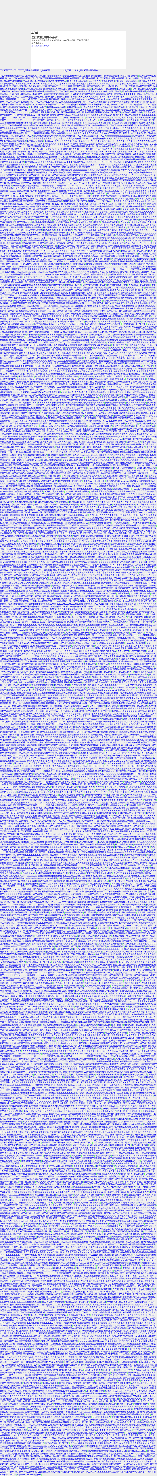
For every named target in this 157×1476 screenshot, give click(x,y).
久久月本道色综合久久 (105, 502)
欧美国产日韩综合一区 (67, 870)
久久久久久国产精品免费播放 (32, 1433)
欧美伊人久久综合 (53, 1184)
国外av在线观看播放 (144, 609)
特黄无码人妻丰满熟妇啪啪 (122, 1148)
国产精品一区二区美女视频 (141, 779)
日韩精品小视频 (47, 957)
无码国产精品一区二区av (113, 1108)
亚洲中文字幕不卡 (115, 1182)
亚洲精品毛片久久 (138, 591)
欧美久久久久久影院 (9, 1438)
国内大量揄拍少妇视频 (46, 1409)
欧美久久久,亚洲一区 (49, 452)
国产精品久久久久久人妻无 (120, 1409)
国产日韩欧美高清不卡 (109, 97)
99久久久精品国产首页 (137, 928)
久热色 (143, 978)
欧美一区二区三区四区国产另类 (52, 1336)
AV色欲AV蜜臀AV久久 (20, 944)
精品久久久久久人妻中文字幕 (13, 128)
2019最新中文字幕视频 (124, 917)
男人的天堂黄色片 (133, 115)
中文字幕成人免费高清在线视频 (61, 572)
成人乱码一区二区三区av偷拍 (13, 308)
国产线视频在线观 (148, 661)
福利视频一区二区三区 (35, 852)
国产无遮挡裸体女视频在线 (52, 248)
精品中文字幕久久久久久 (18, 700)
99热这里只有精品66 (40, 643)
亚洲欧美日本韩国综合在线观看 (116, 1171)
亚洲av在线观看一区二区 (69, 436)
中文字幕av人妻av (146, 214)
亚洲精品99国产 (89, 910)
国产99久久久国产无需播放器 (28, 146)
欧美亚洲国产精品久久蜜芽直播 (25, 957)
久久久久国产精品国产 (104, 1090)
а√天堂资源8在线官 (53, 985)
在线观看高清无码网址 (23, 774)
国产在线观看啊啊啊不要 (93, 852)
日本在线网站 (73, 1438)
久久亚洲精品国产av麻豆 (34, 572)
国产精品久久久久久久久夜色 (26, 656)
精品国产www (126, 1430)
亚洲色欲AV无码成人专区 (135, 1472)
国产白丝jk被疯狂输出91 (48, 664)
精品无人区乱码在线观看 (49, 904)
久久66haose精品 (26, 680)
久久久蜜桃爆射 (79, 931)
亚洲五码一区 (95, 1069)
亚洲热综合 (93, 653)
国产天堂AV (60, 716)
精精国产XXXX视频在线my (12, 604)
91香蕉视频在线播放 (18, 410)
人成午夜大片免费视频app (73, 1291)
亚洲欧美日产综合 (65, 510)
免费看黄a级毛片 (70, 227)
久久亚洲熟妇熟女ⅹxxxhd (14, 630)
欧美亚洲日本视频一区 (105, 381)
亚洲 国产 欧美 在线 (82, 486)
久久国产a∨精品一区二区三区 (128, 1059)
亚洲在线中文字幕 (56, 285)
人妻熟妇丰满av (39, 525)
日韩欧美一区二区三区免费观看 (46, 818)
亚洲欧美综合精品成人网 (107, 144)
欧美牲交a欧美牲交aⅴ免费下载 (18, 123)
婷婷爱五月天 (121, 648)
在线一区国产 (112, 248)
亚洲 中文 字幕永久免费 (19, 130)
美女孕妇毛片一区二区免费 (127, 533)
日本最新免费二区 (15, 238)
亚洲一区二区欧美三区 (143, 1061)
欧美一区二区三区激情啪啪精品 (96, 740)
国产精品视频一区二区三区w (29, 1040)
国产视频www (31, 162)
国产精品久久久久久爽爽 (40, 489)
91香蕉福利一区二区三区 (47, 1359)
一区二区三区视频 (27, 1182)
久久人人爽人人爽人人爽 (16, 193)
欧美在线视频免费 (80, 1242)
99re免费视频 (87, 413)
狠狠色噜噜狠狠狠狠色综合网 (79, 348)
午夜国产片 (114, 1223)
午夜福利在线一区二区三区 (32, 1242)
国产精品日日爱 (124, 89)
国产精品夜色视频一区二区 (124, 175)
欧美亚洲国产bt (24, 1019)
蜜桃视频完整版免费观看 (87, 83)
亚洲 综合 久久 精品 (110, 1276)
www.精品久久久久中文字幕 (113, 996)
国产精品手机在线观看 (115, 1176)
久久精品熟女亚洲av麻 (82, 823)
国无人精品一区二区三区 (37, 1114)
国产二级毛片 (145, 891)
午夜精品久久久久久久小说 (124, 259)
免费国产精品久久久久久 (120, 274)
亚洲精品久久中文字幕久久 (42, 319)
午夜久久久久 (102, 1223)
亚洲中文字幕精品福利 (97, 293)
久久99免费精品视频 (133, 795)
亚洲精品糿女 (42, 172)
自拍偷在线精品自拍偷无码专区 (123, 604)
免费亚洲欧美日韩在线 (67, 959)
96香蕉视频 (52, 1168)
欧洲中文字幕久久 (146, 465)
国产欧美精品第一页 (23, 800)
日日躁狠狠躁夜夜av (30, 259)
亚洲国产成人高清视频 (67, 1409)
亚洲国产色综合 (119, 345)
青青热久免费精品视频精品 (15, 303)
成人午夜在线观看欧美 (102, 465)
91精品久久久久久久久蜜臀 (128, 329)
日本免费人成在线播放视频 (56, 860)
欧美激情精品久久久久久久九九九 (20, 164)
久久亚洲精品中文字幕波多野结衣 (85, 1461)
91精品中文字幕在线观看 (74, 1210)
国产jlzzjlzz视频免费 (101, 1453)
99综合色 (74, 653)
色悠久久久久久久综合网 (55, 1043)
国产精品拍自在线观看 (129, 528)
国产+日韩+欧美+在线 (113, 755)
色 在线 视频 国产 (79, 685)
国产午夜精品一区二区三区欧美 (141, 429)
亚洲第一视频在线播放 (89, 1103)
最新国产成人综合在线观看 (27, 1291)
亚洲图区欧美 (111, 295)
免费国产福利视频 (129, 1338)
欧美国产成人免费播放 (60, 1132)
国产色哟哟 (66, 1145)
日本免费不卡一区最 (95, 695)
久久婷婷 (4, 144)
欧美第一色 (73, 470)
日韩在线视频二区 (73, 797)
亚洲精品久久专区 (145, 151)
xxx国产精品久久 (103, 164)
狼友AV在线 (18, 758)
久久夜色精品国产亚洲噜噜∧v (64, 1357)
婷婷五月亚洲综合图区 (145, 839)
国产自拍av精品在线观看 (84, 144)
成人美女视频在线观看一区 (134, 206)
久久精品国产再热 (57, 886)
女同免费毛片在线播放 (28, 481)
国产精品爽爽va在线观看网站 (30, 1043)
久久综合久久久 (123, 269)
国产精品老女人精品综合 (26, 1472)
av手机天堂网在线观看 (44, 1038)
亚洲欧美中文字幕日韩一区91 (27, 358)
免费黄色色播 (87, 214)
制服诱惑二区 (51, 246)
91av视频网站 (57, 110)
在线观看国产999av (79, 706)
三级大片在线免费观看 (97, 478)
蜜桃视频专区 (27, 842)
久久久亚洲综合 (20, 110)
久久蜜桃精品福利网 (14, 839)
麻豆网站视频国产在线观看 (42, 1469)
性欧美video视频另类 (108, 653)
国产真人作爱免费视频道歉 (73, 293)
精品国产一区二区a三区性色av (71, 183)
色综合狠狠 (41, 708)
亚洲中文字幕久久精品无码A (20, 1419)
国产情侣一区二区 (125, 1404)
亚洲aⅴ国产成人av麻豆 (86, 204)
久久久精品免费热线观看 (121, 1095)
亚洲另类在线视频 (103, 567)
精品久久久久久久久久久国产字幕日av (61, 327)
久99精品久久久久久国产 (60, 206)
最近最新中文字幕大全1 (135, 614)
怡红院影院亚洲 (22, 423)
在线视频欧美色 (93, 625)
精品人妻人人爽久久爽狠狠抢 (56, 423)
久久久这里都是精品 (76, 999)
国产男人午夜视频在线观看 (101, 1077)
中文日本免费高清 (52, 894)
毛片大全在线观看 (36, 379)
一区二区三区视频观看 (74, 405)
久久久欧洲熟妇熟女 (44, 999)
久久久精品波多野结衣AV (37, 886)
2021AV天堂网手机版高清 (84, 949)
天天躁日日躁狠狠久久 (128, 295)
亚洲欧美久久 (31, 76)
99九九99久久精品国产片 (123, 567)
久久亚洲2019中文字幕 (127, 627)
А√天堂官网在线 (93, 999)
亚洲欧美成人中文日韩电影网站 (94, 732)
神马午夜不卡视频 (64, 1090)
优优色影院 (18, 434)
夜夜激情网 (88, 429)
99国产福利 (23, 541)
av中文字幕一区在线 (19, 1467)
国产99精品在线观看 (12, 240)
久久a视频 (59, 1367)
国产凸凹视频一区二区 (29, 248)
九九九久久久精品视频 (77, 1043)
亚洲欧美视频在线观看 (65, 295)
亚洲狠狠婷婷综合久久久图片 (112, 1140)
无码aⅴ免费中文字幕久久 (72, 1208)
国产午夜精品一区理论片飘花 (43, 387)
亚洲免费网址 (138, 1012)
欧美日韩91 (37, 227)
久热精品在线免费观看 (50, 1276)
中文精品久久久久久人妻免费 (18, 1375)
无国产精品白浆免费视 (33, 970)
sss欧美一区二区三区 (66, 1250)
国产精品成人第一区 (26, 209)
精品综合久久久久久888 (105, 280)
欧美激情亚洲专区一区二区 (95, 792)
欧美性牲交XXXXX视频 (97, 1446)
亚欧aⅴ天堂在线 (109, 593)
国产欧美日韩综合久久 (36, 630)
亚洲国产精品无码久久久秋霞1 (88, 622)
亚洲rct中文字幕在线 (33, 230)
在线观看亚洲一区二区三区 (101, 850)
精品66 (68, 455)
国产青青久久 (110, 800)
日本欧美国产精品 (72, 917)
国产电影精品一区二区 (128, 588)
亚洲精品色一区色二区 (95, 557)
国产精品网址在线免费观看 (141, 502)
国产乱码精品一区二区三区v (38, 962)
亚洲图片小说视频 (118, 596)
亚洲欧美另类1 (6, 170)
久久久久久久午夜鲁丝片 (85, 1367)
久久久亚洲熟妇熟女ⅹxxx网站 (100, 517)
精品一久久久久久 (108, 774)
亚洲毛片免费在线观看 (86, 1268)
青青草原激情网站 (42, 133)
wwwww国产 (116, 680)
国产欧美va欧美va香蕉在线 (133, 904)
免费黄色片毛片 (12, 1155)
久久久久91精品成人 (47, 805)
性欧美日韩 (113, 384)
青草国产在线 (141, 763)
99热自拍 (44, 99)
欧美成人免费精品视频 (107, 1121)
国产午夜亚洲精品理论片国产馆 (50, 1260)
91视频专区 (62, 928)
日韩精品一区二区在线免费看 (16, 1046)
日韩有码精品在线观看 (67, 865)
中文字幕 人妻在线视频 (65, 724)
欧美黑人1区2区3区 (111, 251)
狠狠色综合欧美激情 (28, 311)
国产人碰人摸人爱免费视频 (110, 1297)
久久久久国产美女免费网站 (92, 638)
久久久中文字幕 (79, 353)
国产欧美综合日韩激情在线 (100, 130)
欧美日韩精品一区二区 (46, 1174)
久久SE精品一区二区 (92, 698)
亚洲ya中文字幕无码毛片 (18, 755)
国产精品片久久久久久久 (134, 1017)
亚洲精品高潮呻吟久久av (24, 115)
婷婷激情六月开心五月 (146, 248)
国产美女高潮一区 (103, 936)
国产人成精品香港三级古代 (44, 1299)
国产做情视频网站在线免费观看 (102, 1451)
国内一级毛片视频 (15, 567)
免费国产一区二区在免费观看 (143, 951)
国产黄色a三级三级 (136, 332)
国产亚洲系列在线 (73, 94)
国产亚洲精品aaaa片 (52, 227)
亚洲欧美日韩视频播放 (122, 164)
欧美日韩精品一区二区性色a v (119, 405)
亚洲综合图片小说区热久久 (25, 154)
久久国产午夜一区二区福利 (124, 766)
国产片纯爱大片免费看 (19, 415)
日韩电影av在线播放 (30, 1453)
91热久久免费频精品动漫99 (103, 115)
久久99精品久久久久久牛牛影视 (103, 515)
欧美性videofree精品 (137, 1451)
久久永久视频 (33, 1323)
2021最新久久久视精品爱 (41, 983)
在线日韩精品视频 (56, 1354)
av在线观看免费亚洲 (35, 91)
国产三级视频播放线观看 (50, 546)
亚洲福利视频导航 (139, 515)
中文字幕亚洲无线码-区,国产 (134, 551)
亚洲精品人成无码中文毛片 (128, 217)
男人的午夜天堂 (130, 348)
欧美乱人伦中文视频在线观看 (83, 538)
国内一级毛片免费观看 (25, 188)
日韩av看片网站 (44, 599)
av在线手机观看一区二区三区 (127, 578)
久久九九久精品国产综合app (91, 1341)
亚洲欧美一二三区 (120, 734)
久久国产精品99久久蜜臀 (74, 648)
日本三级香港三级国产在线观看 (113, 1385)
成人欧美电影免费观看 (86, 891)
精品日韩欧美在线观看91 (43, 941)
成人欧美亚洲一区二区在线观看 (139, 1289)
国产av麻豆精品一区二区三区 (99, 151)
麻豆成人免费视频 (38, 1046)
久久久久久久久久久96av (121, 664)
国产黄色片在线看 (40, 1344)
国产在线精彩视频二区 (68, 1341)
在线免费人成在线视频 (77, 737)
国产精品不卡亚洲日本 (144, 666)
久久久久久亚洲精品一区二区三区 (139, 94)
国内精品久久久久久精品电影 (57, 1155)
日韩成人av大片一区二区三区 (121, 478)
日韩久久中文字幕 (64, 949)
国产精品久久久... (38, 1307)
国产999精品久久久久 (129, 178)
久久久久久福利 (126, 172)
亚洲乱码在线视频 (48, 656)
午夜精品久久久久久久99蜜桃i (16, 363)
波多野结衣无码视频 (79, 1148)
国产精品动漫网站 (48, 83)
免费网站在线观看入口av (132, 1053)
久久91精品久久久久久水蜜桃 (113, 83)
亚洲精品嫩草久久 (132, 915)
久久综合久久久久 (38, 1331)
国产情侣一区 (90, 912)
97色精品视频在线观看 (142, 1014)
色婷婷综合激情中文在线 (106, 674)
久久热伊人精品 (7, 1304)
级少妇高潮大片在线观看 (126, 1166)
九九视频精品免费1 (46, 693)
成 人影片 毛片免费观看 (136, 1150)
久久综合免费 (21, 295)
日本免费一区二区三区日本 (85, 1179)
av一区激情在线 (133, 761)
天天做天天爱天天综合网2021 (101, 400)
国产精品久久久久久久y (39, 721)
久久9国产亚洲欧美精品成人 (107, 768)
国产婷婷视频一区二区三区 (50, 350)
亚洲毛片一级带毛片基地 (54, 661)
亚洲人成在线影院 (15, 1414)
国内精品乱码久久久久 (145, 306)
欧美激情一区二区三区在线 (57, 91)
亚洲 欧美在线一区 (48, 442)
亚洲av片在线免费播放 (77, 886)
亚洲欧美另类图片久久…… (125, 465)
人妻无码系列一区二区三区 (61, 583)
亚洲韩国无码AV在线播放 (143, 1155)
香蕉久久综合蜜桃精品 (102, 1325)
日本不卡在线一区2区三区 (20, 1006)
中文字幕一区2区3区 (143, 1456)
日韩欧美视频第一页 (143, 172)
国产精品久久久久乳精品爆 (94, 314)
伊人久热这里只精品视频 (62, 1035)
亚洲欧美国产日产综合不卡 (64, 408)
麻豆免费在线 (84, 1375)
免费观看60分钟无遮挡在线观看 (139, 1234)
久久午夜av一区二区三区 (16, 272)
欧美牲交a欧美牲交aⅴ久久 (33, 768)
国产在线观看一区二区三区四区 (126, 1242)
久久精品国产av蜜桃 (112, 209)
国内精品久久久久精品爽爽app (88, 235)
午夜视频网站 (6, 1059)
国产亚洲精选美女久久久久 (112, 1291)
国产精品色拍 (137, 146)
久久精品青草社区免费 (97, 546)
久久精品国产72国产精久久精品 (102, 651)
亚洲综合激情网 (117, 1278)
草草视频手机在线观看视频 (96, 531)
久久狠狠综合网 (31, 1223)
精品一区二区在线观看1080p (125, 635)
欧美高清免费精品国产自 (32, 436)
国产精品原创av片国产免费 (134, 1425)
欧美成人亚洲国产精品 (122, 1255)
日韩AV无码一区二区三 (77, 1137)
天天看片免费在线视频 (67, 387)
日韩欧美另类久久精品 (17, 915)
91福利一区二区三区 (114, 1391)
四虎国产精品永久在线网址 (90, 463)
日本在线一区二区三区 (123, 497)
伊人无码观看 (76, 923)
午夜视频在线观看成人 (30, 834)
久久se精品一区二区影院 (139, 285)
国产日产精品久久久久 (85, 991)
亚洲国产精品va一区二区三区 (108, 112)
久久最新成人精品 (113, 1425)
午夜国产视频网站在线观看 (72, 1372)
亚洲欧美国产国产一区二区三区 (90, 295)
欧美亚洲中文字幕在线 (10, 298)
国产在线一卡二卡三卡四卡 (124, 687)
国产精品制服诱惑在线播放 (144, 1252)
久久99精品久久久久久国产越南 (110, 643)
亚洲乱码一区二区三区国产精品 (123, 1446)
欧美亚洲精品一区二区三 (131, 1197)
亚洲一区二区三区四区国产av (43, 1250)
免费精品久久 (13, 985)
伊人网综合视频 (20, 523)
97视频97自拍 (85, 89)
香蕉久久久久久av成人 (27, 868)
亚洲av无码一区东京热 (120, 1134)
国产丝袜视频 (77, 970)
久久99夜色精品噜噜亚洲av (92, 753)
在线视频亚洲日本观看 (133, 836)
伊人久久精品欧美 (44, 923)
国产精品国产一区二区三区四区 (92, 946)
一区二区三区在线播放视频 (43, 130)
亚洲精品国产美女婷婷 (80, 677)
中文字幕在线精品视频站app (120, 1393)
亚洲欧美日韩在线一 (37, 1168)
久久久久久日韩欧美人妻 (57, 978)
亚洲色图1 (78, 256)
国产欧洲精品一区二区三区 (27, 83)
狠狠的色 (7, 489)
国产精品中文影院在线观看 (112, 107)
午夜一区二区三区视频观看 (38, 348)
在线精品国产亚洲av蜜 (131, 337)
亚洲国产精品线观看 (41, 612)
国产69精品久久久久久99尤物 (68, 102)
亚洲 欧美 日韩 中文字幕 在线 (78, 110)
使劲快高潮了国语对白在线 (75, 881)
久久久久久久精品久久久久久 (92, 993)
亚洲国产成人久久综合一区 (73, 149)
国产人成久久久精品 (53, 1111)
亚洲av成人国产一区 (96, 1263)
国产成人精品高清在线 (51, 180)
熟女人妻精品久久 (59, 470)
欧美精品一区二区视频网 (142, 97)
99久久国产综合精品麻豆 (145, 1205)
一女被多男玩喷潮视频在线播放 (76, 1323)
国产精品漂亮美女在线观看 (130, 418)
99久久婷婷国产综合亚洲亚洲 (107, 682)
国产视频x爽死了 (93, 188)
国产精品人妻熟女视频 (34, 1129)
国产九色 (120, 115)
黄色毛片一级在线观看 (50, 1208)
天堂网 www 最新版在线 (17, 863)
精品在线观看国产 (19, 444)
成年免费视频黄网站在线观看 (57, 1027)
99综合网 (103, 358)
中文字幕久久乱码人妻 (38, 269)
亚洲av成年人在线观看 (77, 1216)
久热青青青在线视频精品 (24, 172)
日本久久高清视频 (32, 839)
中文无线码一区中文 (66, 897)
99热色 (22, 962)
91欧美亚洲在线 (92, 1372)
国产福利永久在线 (62, 685)
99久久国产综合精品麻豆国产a (102, 627)
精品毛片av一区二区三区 (43, 499)
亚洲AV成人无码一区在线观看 (39, 714)
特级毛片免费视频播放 (104, 570)
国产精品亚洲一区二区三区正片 (43, 1467)
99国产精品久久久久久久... (133, 559)
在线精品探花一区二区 (76, 1263)
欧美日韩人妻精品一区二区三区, (73, 627)
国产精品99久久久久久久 (63, 562)
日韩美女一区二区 (82, 1260)
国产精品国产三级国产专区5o (139, 117)
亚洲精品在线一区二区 (78, 1069)
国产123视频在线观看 (116, 442)
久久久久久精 (56, 648)
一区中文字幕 (62, 130)
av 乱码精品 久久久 (114, 742)
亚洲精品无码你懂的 (98, 392)
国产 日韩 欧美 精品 (102, 429)
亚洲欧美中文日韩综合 (13, 491)
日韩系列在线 (20, 287)
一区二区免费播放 (44, 1108)
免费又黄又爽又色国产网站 (79, 802)
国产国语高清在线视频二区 (82, 329)
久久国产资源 (109, 698)
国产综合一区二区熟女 (104, 533)
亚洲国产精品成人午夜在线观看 (137, 716)
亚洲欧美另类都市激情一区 (48, 497)
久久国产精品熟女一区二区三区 (131, 813)
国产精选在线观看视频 (77, 104)
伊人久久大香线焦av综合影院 (31, 1294)
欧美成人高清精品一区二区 (124, 151)
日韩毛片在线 (100, 442)
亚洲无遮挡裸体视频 (76, 695)
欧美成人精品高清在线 (93, 410)
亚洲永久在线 (108, 983)
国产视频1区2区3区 (66, 324)
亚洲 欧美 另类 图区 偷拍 (14, 883)
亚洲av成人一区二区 (22, 117)
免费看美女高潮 (106, 361)
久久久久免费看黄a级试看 (130, 340)
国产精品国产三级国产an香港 (82, 816)
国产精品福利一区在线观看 (30, 993)
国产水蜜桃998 (79, 1101)
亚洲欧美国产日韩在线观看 (17, 214)
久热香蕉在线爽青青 (85, 572)
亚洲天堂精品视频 (94, 251)
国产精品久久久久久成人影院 (94, 1396)
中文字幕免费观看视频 (129, 230)
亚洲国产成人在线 (79, 703)
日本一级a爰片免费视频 (104, 217)
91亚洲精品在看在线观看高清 (68, 933)
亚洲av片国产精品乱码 (42, 345)
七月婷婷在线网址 (48, 870)
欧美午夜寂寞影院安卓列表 (69, 225)
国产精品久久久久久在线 (144, 311)
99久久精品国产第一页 (63, 983)
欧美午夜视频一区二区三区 (104, 125)
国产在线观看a (127, 298)
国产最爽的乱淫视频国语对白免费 (137, 1067)
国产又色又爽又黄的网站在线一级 (26, 1440)
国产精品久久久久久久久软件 (87, 583)
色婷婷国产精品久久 (54, 917)
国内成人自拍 (11, 151)
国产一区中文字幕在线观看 (23, 923)
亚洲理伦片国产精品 (26, 1459)
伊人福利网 (148, 366)
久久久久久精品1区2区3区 (116, 1349)
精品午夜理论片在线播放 (53, 1302)
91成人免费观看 (56, 1362)
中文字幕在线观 (126, 693)
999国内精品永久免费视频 (79, 193)
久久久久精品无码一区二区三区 (87, 559)
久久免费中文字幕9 (46, 949)
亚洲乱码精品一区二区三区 (109, 206)
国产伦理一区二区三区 (73, 350)
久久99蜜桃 (58, 1119)
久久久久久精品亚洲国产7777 (126, 1161)
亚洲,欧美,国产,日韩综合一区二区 (102, 157)
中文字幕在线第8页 (33, 337)
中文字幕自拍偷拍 (118, 622)
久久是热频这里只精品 (19, 1001)
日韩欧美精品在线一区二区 (77, 748)
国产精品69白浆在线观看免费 (70, 868)
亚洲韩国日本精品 (111, 128)
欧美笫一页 (88, 180)
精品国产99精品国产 (25, 1229)
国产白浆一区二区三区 (10, 847)
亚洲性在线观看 (65, 170)
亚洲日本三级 (46, 463)
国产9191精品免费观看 (43, 1187)
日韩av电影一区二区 (136, 771)
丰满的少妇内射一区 (66, 727)
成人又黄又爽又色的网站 (11, 528)
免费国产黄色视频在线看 (144, 1409)
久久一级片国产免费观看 (133, 204)
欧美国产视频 (42, 1080)
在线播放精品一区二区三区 (76, 1077)
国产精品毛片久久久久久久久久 (27, 855)
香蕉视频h (97, 899)
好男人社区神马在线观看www (16, 107)
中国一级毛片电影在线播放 (116, 410)
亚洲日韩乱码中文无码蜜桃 (42, 700)
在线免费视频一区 (120, 714)
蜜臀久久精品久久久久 (85, 813)
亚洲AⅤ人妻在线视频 (68, 855)
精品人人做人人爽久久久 (114, 761)
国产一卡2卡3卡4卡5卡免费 (127, 850)
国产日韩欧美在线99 (126, 842)
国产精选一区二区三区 (139, 734)
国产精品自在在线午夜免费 (99, 687)
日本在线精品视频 (13, 776)
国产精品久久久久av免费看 (49, 1236)
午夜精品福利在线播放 (77, 400)
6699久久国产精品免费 (145, 619)
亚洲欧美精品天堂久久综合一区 (137, 201)
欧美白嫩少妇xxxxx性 (114, 852)
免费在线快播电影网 (56, 541)
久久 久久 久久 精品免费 (31, 1004)
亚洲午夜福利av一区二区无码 (64, 787)
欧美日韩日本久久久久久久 (82, 1239)
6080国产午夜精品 (27, 353)
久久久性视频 (42, 1385)
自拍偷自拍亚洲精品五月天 (12, 1247)
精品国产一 (5, 499)
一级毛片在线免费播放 (46, 115)
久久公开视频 (103, 538)
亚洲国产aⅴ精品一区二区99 (44, 763)
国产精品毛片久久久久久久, (124, 711)
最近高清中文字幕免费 (86, 588)
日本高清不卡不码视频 (135, 643)
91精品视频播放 (49, 677)
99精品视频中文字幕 (140, 640)
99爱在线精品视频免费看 (95, 1072)
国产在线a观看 (64, 353)
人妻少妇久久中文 (96, 1137)
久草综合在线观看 (138, 1106)
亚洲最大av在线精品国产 (36, 455)
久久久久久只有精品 (78, 130)
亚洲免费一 (115, 457)
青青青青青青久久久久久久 (119, 136)
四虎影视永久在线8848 (42, 483)
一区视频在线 (111, 695)
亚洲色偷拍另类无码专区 (139, 933)
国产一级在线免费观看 (131, 748)
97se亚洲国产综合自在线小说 (61, 1006)
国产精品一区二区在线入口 (89, 1009)
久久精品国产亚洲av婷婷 (79, 1315)
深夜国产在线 (35, 1150)
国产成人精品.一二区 (81, 444)
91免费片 (85, 829)
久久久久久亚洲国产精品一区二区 (38, 120)
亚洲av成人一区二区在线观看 (137, 745)
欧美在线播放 (94, 737)
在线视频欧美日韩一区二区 (59, 525)
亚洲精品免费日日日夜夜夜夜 (127, 361)
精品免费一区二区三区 (110, 520)
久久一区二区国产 (64, 230)
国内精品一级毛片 (73, 285)
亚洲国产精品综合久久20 (12, 1223)
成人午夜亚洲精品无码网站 (77, 632)
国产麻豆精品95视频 (51, 1161)
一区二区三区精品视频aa (18, 1195)
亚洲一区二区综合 (44, 1119)
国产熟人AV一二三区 (101, 444)
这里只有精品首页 (26, 376)
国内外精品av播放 (111, 463)
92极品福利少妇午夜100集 (59, 1425)
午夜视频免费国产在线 (119, 802)
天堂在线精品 (49, 1040)
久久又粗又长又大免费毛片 (95, 1184)
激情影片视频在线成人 (53, 549)
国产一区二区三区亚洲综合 (117, 753)
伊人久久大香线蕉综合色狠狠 (68, 925)
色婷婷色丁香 (60, 999)
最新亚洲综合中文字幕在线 (102, 829)
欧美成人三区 (102, 617)
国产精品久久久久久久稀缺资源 (25, 1163)
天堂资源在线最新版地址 (110, 499)
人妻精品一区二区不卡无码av (124, 677)
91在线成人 (22, 1427)
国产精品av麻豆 (90, 1297)
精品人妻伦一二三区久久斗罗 (32, 1033)
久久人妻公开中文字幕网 (118, 314)
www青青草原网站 (80, 1038)
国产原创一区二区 (96, 685)
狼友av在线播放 (127, 690)
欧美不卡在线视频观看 (10, 159)
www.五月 (149, 1223)
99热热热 (152, 525)
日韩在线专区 (11, 1294)
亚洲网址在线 (124, 515)
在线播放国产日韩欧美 (38, 1048)
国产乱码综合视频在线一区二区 (21, 823)
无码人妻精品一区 (11, 1276)
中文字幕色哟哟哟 (99, 1323)
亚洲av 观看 (33, 925)
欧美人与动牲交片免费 (59, 1048)
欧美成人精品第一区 (103, 159)
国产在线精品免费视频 (58, 415)
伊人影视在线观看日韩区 (100, 1242)
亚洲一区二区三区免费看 (120, 758)
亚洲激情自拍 (20, 1443)
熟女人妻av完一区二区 (21, 395)
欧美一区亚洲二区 (53, 379)
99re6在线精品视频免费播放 (138, 1114)
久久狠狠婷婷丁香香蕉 (48, 191)
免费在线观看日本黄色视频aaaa (104, 491)
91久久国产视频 (58, 348)
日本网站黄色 (132, 996)
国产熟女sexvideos (33, 538)
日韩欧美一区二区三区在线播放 (27, 766)
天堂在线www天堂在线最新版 (126, 1325)
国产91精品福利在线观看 (73, 1414)
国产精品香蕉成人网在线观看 (62, 269)
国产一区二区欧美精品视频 (68, 413)
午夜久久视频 (34, 1370)
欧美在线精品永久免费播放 (42, 551)
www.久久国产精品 (147, 572)
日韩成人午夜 (111, 818)
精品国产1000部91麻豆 (136, 1286)
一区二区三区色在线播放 (99, 703)
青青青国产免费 (42, 196)
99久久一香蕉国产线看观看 (86, 1430)
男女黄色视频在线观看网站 (134, 91)
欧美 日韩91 (77, 1425)
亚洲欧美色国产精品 (30, 1388)
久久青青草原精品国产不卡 (39, 308)
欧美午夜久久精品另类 (140, 387)
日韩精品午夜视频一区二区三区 (86, 1318)
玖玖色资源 (146, 308)
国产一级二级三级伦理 (134, 225)
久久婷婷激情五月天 (104, 415)
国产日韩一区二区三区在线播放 (61, 112)
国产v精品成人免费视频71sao (57, 970)
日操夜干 (61, 1412)
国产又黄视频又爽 (136, 1022)
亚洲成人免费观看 (8, 180)
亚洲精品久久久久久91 (76, 157)
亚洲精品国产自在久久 (65, 891)
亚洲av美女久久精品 (9, 429)
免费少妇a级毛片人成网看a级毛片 (142, 1221)
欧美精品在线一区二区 (100, 672)
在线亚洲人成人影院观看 (110, 316)
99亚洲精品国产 (51, 782)
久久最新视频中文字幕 (143, 99)
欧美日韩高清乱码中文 (50, 1388)
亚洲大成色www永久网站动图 (87, 599)
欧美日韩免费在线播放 (44, 1064)
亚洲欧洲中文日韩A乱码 (62, 599)
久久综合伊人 (139, 1312)
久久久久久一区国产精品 (84, 1166)
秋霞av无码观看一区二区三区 (40, 954)
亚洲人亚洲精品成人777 (74, 117)
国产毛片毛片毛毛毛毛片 (129, 1380)
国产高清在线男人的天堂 (66, 946)
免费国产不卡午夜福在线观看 (66, 1150)
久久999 (43, 259)
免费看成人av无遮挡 (72, 154)
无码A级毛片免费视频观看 (70, 698)
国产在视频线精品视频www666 (77, 1464)
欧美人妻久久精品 (52, 178)
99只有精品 (84, 672)
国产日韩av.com (33, 460)
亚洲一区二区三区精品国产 (125, 1401)
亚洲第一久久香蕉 (64, 944)
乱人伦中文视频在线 (55, 632)
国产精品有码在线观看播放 (91, 1404)
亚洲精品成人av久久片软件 (131, 133)
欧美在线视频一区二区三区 (21, 1067)
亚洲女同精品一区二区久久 (77, 541)
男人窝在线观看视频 (98, 1338)
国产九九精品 (63, 677)
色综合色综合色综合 (35, 878)
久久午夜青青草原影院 (130, 290)
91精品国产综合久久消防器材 (113, 227)
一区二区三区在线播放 (25, 219)
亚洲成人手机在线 (90, 1346)
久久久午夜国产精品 (56, 672)
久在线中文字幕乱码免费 (28, 1158)
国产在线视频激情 (78, 423)
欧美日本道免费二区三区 (12, 988)
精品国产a (14, 1108)
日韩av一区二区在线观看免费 (134, 191)
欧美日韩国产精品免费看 (125, 525)
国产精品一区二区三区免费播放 (98, 1359)
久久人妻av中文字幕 (137, 350)
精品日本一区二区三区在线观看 (69, 551)
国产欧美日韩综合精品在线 (31, 327)
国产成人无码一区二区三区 (141, 410)
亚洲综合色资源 (140, 1040)
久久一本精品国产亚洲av (93, 894)
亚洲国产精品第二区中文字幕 (18, 1299)
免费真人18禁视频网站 (34, 917)
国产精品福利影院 (58, 1216)
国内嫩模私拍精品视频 (130, 261)
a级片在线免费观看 (19, 721)
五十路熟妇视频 (116, 580)
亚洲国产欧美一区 (53, 235)
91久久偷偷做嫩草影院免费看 (82, 1095)
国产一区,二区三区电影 (89, 196)
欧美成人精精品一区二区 (80, 834)
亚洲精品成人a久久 (15, 1257)
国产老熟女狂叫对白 (9, 669)
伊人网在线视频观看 (76, 146)
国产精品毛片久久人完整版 (84, 1121)
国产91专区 (8, 502)
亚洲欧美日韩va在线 (75, 303)
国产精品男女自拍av (124, 844)
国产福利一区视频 (140, 1145)
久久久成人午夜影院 (128, 549)
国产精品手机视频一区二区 (52, 1061)
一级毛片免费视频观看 (84, 287)
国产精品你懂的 (44, 585)
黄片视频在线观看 (73, 123)
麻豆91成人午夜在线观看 (64, 1268)
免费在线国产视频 (117, 1101)
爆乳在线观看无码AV (41, 787)
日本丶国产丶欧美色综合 (55, 400)
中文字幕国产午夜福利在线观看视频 (127, 483)
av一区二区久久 (74, 831)
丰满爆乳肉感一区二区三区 (84, 206)
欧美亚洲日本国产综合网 (107, 991)
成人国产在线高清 (43, 873)
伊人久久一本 (116, 439)
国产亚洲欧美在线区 (105, 1166)
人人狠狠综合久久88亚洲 (140, 541)
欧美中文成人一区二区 (65, 389)
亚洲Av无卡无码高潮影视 (70, 1030)
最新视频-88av (50, 570)
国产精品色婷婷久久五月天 (128, 698)
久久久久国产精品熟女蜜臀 (78, 1427)
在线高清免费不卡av (57, 883)
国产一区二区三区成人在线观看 (81, 473)
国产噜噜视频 (147, 329)
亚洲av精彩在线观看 (117, 1184)
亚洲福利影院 (112, 549)
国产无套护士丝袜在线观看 (140, 277)
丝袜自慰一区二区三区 (23, 687)
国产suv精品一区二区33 (111, 1244)
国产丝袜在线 (11, 1127)
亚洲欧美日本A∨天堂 (12, 277)
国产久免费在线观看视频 (119, 246)
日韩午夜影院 (133, 389)
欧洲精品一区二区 (128, 1367)
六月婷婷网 (75, 395)
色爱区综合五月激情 (74, 758)
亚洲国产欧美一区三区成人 (59, 784)
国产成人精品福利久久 (105, 287)
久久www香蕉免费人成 (68, 1320)
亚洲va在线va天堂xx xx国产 (90, 449)
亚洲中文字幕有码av (29, 1378)
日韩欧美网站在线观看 (130, 452)
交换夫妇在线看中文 (128, 214)
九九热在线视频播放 (52, 1328)
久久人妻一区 (146, 230)
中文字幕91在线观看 (26, 1174)
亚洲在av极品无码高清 (29, 264)
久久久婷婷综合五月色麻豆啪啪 (104, 907)
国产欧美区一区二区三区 (36, 1197)
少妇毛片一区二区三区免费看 (68, 494)
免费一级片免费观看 (85, 112)
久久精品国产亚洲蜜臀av (116, 724)
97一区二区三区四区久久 (111, 1103)
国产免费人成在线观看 (113, 876)
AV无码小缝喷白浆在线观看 (99, 434)
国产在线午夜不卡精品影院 (107, 261)
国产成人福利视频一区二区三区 (133, 243)
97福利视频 (124, 695)
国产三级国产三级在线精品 (57, 329)
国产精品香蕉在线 (35, 141)
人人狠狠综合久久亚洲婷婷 (76, 549)
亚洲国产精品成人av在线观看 (43, 755)
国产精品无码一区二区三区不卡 (31, 857)
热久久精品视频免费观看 (128, 280)
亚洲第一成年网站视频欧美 (23, 907)
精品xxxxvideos (118, 308)
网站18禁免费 (147, 452)
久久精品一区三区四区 (49, 1226)
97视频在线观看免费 (58, 421)
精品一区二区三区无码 (72, 1184)
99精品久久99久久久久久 (136, 889)
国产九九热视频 (139, 238)
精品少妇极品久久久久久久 (15, 379)
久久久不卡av (60, 1069)
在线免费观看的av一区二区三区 (21, 1119)
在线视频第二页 (77, 78)
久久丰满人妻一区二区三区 (145, 164)
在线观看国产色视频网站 (93, 818)
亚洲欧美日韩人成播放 (40, 214)
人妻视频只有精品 (74, 1014)
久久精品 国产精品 (102, 376)
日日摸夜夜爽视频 (36, 617)
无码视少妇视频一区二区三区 (58, 1242)
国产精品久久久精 (87, 1357)
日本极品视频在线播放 (32, 776)
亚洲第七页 (28, 1098)
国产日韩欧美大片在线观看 (12, 1448)
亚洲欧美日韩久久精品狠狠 (45, 321)
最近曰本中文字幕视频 (67, 609)
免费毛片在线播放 (146, 1202)
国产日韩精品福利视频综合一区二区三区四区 (102, 1158)
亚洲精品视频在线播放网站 (66, 376)
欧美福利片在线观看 (60, 1422)
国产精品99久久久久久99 (16, 562)
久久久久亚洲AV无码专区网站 (100, 648)
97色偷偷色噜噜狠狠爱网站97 (91, 750)
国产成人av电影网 (29, 1380)
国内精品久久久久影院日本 (25, 1336)
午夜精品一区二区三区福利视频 (97, 512)
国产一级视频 (89, 617)
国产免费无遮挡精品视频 (144, 959)
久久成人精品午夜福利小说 (74, 546)
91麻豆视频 (116, 201)
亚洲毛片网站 (140, 693)
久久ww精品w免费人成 (91, 395)
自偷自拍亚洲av (64, 144)
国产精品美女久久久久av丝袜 (106, 690)
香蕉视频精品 (62, 502)
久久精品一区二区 (23, 1140)
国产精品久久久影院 (42, 316)
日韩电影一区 (92, 146)
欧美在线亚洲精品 (128, 1469)
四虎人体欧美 (82, 659)
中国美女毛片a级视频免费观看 (137, 1354)
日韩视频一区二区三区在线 (29, 355)
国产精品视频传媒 (57, 303)
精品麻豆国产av (61, 714)
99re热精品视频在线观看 (76, 426)
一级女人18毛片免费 (139, 868)
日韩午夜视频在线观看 (125, 570)
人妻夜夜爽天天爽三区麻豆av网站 (68, 1234)
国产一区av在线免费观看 (45, 897)
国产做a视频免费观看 (101, 1061)
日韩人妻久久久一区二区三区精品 (92, 1250)
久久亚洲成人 (144, 130)
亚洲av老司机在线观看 (10, 1318)
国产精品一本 (60, 826)
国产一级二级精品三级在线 (21, 750)
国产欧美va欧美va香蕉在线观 (135, 700)
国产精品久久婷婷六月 (70, 829)
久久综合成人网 (62, 282)
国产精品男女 (25, 525)
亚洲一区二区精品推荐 (48, 277)
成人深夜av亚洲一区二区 (95, 136)
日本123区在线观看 (44, 1069)
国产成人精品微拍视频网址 (21, 225)
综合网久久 (149, 78)
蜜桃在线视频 (126, 463)
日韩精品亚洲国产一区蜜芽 (77, 248)
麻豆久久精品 (74, 483)
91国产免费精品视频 (120, 138)
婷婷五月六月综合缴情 (109, 1388)
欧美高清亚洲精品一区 (136, 1129)
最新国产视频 (89, 431)
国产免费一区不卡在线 (17, 1401)
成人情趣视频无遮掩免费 (34, 280)
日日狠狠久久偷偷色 (101, 1417)
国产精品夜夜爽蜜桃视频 (130, 180)
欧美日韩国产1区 (135, 1231)
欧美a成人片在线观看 (51, 596)
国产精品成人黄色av (45, 164)
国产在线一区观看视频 (77, 1153)
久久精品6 (43, 1012)
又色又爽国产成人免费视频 (65, 345)
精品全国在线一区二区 (17, 1134)
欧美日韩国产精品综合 (63, 899)
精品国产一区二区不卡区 (35, 434)
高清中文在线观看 (100, 1464)
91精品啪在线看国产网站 (22, 293)
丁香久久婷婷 (131, 1433)
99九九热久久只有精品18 (95, 1053)
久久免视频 (148, 1059)
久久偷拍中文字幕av (139, 674)
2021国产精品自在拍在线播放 (13, 141)
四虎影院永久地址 (45, 1200)
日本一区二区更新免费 (140, 593)
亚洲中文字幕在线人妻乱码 (42, 198)
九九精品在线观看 (105, 910)
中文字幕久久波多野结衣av (51, 915)
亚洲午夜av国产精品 (143, 672)
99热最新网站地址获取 (86, 1174)
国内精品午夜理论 (126, 212)
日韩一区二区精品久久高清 (144, 89)
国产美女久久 (63, 656)
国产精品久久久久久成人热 (119, 238)
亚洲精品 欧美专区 (92, 306)
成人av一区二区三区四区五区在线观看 (90, 455)
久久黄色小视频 (94, 423)
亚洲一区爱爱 (122, 1435)
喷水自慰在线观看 (112, 1192)
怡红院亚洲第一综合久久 (66, 515)
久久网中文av (32, 1365)
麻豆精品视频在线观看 (51, 460)
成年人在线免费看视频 (128, 219)
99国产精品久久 (134, 878)
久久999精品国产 (73, 133)
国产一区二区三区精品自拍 (88, 1244)
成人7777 (117, 873)
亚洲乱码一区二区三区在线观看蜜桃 (54, 368)
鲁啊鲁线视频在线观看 (141, 818)
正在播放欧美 (149, 878)
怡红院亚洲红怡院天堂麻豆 (80, 1004)
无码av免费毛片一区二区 (84, 141)
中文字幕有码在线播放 (101, 259)
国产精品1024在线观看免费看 (137, 708)
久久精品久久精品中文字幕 (79, 1453)
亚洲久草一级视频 (49, 1341)
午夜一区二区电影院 (22, 716)
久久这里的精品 (112, 178)
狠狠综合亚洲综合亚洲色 (24, 206)
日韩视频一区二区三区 (49, 1378)
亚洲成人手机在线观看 (77, 826)
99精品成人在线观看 (122, 1312)
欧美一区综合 (117, 1025)
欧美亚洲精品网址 (89, 337)
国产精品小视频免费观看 (74, 264)
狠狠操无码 (76, 1155)
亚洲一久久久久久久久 (10, 1255)
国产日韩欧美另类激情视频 (43, 300)
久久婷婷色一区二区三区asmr (68, 593)
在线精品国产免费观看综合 (94, 94)
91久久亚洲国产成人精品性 (46, 1098)
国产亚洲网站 (32, 883)
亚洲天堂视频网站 (36, 557)
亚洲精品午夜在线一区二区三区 (63, 1087)
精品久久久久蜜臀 (136, 784)
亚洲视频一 (115, 1440)
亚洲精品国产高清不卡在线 (125, 130)
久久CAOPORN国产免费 (66, 975)
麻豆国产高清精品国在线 (90, 363)
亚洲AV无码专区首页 (58, 217)
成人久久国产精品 (143, 421)
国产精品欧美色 (28, 261)
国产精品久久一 (142, 298)
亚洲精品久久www (94, 761)
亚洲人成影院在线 (8, 693)
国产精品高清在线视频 (121, 123)
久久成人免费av (135, 1124)
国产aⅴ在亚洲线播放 (71, 719)
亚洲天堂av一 (87, 280)
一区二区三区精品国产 (95, 839)
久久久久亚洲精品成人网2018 (98, 303)
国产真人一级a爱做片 (65, 941)
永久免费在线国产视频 (21, 499)
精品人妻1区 (51, 159)
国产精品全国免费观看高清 (15, 1168)
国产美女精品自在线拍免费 (65, 89)
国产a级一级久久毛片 (43, 1074)
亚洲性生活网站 (92, 774)
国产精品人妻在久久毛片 (90, 476)
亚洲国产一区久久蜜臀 (53, 439)
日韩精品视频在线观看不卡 (70, 410)
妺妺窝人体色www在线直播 (102, 847)
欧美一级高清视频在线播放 (57, 761)
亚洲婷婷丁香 (150, 800)
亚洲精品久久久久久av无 (124, 504)
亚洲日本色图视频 (111, 1247)
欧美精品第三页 (45, 601)
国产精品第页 (118, 303)
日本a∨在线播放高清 (33, 651)
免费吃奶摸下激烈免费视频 (96, 758)
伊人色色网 (95, 870)
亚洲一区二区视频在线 (114, 1438)
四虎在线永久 (131, 910)
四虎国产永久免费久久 (130, 1399)
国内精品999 (123, 674)
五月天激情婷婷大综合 (90, 808)
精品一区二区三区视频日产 (54, 1142)
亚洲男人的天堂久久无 (125, 1153)
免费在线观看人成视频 (108, 230)
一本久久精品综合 (120, 523)
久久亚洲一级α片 (125, 666)
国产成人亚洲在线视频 (140, 481)
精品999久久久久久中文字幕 (58, 742)
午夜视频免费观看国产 (71, 674)
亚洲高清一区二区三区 (77, 883)
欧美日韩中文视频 (59, 591)
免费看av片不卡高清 (18, 928)
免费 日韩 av (8, 219)
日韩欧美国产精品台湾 (146, 468)
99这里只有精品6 (14, 1383)
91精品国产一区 (109, 253)
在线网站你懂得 (141, 1404)
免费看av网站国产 (137, 1257)
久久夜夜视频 (97, 1315)
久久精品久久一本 (94, 951)
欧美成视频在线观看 (117, 669)
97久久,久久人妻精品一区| (59, 1446)
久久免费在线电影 (28, 1236)
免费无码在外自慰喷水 (145, 157)
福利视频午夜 (134, 648)
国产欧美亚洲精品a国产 (131, 293)
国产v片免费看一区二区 (68, 638)
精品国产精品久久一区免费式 (22, 340)
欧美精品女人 (11, 993)
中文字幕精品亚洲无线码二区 (45, 507)
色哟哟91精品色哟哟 (100, 677)
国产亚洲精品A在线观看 (95, 1012)
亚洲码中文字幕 (134, 442)
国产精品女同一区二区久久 (76, 988)
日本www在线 (101, 619)
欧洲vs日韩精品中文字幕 (77, 384)
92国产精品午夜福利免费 (101, 371)
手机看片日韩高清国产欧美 (96, 580)
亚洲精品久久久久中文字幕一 (65, 1352)
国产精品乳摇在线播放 (114, 729)
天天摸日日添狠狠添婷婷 (39, 1035)
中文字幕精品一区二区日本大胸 (84, 1385)
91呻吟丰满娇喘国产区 (17, 439)
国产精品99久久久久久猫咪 (60, 86)
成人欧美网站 (147, 261)
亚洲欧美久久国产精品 (57, 193)
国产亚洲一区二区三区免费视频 (39, 533)
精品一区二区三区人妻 (141, 857)
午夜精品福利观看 (90, 925)
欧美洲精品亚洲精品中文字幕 (74, 355)
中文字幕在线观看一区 (33, 251)
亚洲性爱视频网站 (54, 280)
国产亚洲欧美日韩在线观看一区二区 (71, 1127)
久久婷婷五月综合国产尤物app (122, 886)
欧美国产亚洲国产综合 (45, 502)
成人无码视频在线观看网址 (71, 1359)
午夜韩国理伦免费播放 (109, 1307)
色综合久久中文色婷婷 (90, 1150)
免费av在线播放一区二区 (43, 716)
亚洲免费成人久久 (11, 1399)
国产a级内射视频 (101, 1440)
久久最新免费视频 (121, 632)
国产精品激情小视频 (66, 640)
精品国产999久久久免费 (141, 512)
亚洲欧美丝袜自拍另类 (95, 742)
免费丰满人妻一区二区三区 (134, 1268)
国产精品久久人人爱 (68, 750)
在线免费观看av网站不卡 (95, 795)
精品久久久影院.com (98, 384)
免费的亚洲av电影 (90, 397)
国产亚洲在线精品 (115, 94)
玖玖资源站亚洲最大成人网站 (99, 873)
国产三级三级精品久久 (100, 544)
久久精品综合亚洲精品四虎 (111, 745)
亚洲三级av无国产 (123, 829)
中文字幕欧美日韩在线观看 (34, 431)
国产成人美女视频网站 (97, 1294)
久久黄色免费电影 (78, 1284)
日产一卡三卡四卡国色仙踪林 (91, 332)
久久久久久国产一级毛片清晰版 (110, 1433)
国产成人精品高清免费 (63, 844)
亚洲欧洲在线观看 (125, 125)
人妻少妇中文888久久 (99, 1148)
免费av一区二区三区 (58, 1114)
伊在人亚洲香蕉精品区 (61, 823)
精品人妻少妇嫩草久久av (127, 1239)
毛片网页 (15, 504)
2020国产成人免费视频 (137, 596)
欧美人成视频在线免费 (108, 693)
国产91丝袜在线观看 (26, 899)
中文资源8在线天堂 (45, 1127)
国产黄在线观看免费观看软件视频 (125, 149)
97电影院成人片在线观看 (20, 1171)
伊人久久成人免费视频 (31, 640)
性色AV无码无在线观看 (131, 170)
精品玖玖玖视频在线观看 (43, 222)
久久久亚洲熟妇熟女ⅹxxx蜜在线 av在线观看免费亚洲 (36, 392)
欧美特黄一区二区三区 (71, 818)
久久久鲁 (85, 915)
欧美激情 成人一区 (102, 1048)
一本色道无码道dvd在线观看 (128, 1304)
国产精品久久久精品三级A (140, 1320)
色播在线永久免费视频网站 (82, 619)
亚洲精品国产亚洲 (145, 1469)
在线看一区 (137, 1127)
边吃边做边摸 (93, 902)
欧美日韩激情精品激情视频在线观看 (139, 1244)
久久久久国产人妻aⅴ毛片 (40, 562)
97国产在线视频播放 (89, 745)
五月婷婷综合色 (32, 1412)
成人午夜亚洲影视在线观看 (55, 1312)
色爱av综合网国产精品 (132, 112)
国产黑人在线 (108, 306)
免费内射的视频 (79, 1134)
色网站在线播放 (37, 1093)
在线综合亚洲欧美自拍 (98, 1127)
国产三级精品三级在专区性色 (28, 413)
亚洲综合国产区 (132, 107)
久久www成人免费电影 (27, 544)
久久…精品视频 (102, 959)
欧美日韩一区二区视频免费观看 (75, 612)
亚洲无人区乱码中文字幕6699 (138, 256)
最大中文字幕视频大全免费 (124, 198)
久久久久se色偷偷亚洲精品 (21, 891)
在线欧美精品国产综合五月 (124, 1284)
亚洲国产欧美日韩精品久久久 (138, 240)
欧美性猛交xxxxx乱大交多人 (113, 389)
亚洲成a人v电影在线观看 (101, 1333)
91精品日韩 (83, 515)
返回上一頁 (44, 45)
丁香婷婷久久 (143, 455)
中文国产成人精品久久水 (14, 1114)
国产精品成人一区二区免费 (104, 89)
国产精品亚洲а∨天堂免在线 (88, 253)
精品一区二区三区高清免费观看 (104, 340)
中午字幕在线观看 (124, 1375)
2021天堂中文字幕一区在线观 (111, 957)
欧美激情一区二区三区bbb (122, 1453)
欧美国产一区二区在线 (51, 358)
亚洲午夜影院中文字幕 (142, 123)
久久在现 (59, 1064)
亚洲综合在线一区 (99, 246)
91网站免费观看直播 (136, 787)
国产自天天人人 (50, 183)
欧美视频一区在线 (17, 714)
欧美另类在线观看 (87, 1362)
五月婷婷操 (24, 1014)
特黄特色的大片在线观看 (114, 449)
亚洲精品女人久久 (116, 392)
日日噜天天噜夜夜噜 (95, 1344)
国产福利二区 (124, 818)
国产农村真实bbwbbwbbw (117, 481)
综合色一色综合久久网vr (11, 251)
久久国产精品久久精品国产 (69, 1019)
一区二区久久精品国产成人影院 (120, 839)
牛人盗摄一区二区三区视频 (62, 643)
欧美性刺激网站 (73, 1331)
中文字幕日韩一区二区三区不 (137, 507)
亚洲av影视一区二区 (83, 711)
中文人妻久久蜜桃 (11, 826)
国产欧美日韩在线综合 (132, 1019)
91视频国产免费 (35, 661)
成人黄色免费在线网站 (10, 638)
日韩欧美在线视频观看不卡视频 (90, 724)
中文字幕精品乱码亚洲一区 (12, 76)
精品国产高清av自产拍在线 (66, 520)
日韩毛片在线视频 (100, 802)
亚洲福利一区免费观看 (48, 531)
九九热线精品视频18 (124, 1229)
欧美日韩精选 (125, 907)
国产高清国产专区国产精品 (61, 635)
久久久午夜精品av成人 (22, 316)
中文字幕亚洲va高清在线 (98, 931)
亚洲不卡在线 (32, 779)
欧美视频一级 (54, 149)
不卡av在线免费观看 (37, 1401)
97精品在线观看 (55, 201)
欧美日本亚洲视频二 (73, 792)
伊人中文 (9, 78)
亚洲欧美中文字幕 (82, 191)
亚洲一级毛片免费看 (67, 1467)
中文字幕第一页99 (103, 646)
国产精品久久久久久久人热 (54, 146)
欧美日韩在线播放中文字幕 (37, 1132)
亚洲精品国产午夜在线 (74, 1365)
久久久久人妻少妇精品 (128, 1116)
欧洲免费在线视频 (23, 1022)
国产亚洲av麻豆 (92, 321)
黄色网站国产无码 (71, 732)
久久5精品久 (130, 1391)
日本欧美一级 (117, 985)
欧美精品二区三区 (29, 664)
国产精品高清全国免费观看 (132, 1223)
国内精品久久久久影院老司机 (60, 1401)
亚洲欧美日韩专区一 (142, 646)
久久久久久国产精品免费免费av (51, 1056)
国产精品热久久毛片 (28, 601)
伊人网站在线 (124, 196)
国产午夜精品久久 (73, 1033)
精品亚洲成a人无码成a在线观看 (19, 196)
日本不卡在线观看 (97, 706)
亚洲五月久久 (136, 431)
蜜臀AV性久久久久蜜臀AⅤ (49, 980)
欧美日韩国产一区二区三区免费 (38, 1265)
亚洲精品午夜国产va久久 (33, 246)
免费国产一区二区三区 (54, 651)
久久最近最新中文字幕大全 (15, 447)
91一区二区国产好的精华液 (140, 897)
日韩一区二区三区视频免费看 (64, 721)
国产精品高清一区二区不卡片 (38, 167)
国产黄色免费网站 (36, 1391)
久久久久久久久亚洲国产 (84, 170)
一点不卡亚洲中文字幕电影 (90, 721)
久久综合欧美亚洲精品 (61, 444)
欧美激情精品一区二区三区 (117, 1341)
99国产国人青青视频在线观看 (91, 402)
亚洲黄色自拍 (29, 959)
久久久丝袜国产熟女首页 (82, 159)
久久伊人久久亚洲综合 (27, 468)
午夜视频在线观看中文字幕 (19, 1273)
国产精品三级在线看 (139, 544)
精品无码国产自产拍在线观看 (51, 94)
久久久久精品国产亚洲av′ (73, 460)
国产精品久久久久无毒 (15, 591)
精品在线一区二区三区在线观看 (97, 1310)
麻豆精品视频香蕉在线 (30, 606)
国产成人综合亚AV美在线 (56, 272)
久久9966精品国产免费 (113, 855)
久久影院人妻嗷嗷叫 (122, 489)
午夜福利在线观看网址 (76, 1456)
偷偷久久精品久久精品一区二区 (130, 1168)
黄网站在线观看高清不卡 (113, 1035)
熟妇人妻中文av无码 (66, 588)
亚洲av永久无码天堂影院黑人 (50, 792)
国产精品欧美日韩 (57, 172)
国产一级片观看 (66, 967)
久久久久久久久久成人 (38, 157)
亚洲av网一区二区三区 (136, 183)
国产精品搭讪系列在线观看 (112, 78)
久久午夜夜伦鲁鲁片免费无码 (91, 1349)
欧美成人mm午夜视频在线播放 (64, 504)
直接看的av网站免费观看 (127, 235)
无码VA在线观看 (130, 1202)
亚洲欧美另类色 (143, 264)
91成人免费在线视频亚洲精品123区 (33, 706)
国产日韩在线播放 (11, 1284)
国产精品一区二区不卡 (85, 789)
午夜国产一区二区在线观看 (109, 1268)
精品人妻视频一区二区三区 (63, 659)
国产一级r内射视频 (21, 1059)
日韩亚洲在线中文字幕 (32, 1328)
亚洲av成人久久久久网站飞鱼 (116, 951)
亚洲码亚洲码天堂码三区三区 (28, 1304)
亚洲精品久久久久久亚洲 (74, 1111)
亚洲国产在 (120, 1286)
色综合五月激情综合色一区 (12, 622)
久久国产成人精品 (64, 693)
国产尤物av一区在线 (78, 1451)
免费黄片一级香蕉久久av (89, 805)
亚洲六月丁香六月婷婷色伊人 (55, 1095)
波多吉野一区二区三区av (32, 400)
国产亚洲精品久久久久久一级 (71, 774)
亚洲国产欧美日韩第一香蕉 (33, 559)
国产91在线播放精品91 (127, 253)
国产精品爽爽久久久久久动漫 (24, 350)
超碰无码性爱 (109, 601)
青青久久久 (75, 578)
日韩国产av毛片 (83, 246)
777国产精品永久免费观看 (81, 1048)
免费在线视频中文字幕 (118, 779)
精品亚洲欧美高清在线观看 (27, 797)
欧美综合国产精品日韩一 (80, 319)
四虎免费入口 (38, 1090)
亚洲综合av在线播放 (119, 1422)
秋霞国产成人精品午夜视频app (52, 162)
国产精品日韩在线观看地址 (120, 1396)
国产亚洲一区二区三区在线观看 (106, 110)
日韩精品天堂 (97, 1412)
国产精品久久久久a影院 (129, 413)
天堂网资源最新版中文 (94, 1221)
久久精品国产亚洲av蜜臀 (113, 363)
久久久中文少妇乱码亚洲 (28, 99)
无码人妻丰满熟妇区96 (29, 397)
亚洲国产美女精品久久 (131, 321)
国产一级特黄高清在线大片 (12, 167)
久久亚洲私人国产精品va (28, 565)
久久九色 (60, 1255)
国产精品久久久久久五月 (20, 1268)
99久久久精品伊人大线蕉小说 (69, 1124)
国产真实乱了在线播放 (29, 729)
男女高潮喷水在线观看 (51, 1414)
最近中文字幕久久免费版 (119, 102)
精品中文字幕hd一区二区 (42, 1404)
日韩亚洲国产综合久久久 (45, 144)
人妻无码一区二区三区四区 (136, 975)
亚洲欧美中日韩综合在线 (45, 225)
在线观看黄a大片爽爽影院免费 (87, 771)
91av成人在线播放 (136, 1038)
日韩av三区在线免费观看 (62, 418)
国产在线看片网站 (136, 724)
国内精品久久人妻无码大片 (135, 1074)
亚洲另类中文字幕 (11, 606)
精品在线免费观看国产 (81, 1304)
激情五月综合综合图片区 (26, 94)
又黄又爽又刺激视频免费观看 (112, 397)
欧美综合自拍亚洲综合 (107, 912)
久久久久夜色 (123, 319)
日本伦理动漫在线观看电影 (121, 531)
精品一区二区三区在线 (123, 1359)
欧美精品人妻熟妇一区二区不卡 (126, 988)
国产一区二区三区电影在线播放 (35, 1216)
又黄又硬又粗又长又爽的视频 (97, 985)
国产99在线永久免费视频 (86, 562)
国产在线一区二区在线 (29, 175)
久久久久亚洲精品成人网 (71, 512)
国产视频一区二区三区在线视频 (35, 648)
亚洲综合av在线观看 (47, 727)
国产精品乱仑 (117, 473)
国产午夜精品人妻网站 (89, 227)
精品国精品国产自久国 (67, 1213)
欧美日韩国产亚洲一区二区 (105, 219)
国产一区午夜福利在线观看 (43, 944)
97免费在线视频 (54, 1046)
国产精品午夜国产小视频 (118, 1072)
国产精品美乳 (106, 1163)
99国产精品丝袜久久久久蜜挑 (76, 340)
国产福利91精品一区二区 (22, 136)
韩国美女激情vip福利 (18, 965)
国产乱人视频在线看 (118, 277)
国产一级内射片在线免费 (134, 680)
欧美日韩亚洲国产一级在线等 (115, 1320)
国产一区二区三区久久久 (82, 1082)
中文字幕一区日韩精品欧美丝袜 (54, 1158)
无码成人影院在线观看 (50, 128)
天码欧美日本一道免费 (34, 734)
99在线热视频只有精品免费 (15, 1430)
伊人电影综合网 (138, 1134)
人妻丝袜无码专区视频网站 (100, 426)
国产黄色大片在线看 (38, 371)
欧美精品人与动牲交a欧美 (64, 842)
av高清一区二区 (86, 442)
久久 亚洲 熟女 (29, 1372)
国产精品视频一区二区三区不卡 (91, 938)
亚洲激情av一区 (14, 1328)
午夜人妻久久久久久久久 (55, 831)
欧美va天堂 (105, 1372)
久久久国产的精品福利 (24, 502)
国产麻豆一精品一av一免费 (123, 444)
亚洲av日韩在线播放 (140, 196)
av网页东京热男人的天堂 (39, 444)
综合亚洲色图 (43, 912)
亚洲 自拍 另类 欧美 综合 (30, 1025)
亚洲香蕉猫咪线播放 (72, 996)
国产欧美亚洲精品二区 (113, 865)
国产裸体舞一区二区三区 (117, 557)
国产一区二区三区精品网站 (44, 1019)
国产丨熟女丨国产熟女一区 (65, 1108)
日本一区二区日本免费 (54, 810)
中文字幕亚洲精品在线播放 (104, 319)
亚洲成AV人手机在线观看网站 (133, 1247)
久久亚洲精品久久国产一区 (122, 1082)
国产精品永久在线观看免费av (53, 1153)
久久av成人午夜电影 (45, 975)
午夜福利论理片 (61, 1399)
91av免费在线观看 (67, 1098)
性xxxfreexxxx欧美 (22, 763)
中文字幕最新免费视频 (46, 510)
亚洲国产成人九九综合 (54, 491)
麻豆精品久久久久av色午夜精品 (82, 928)
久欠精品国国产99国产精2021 (113, 902)
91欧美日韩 (102, 779)
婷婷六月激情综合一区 (139, 585)
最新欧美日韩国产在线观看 (48, 907)
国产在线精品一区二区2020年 (137, 865)
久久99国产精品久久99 (76, 99)
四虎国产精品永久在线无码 (64, 1171)
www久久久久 (141, 1336)
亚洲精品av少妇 (51, 141)
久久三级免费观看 (98, 290)
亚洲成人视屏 (145, 1163)
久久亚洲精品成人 (81, 1333)
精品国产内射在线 (105, 525)
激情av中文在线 (61, 483)
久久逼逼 (123, 144)
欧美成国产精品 (112, 1273)
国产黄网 (43, 1223)
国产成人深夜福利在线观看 (44, 1022)
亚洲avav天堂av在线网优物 (52, 426)
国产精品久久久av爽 (139, 1006)
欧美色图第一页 (73, 172)
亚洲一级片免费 (24, 180)
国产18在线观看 (58, 133)
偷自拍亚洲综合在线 (14, 1184)
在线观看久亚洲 (43, 823)
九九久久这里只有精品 (13, 274)
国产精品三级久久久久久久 (107, 920)
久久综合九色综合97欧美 (73, 839)
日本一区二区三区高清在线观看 (55, 238)
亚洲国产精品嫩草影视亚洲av (108, 1299)
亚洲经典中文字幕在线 (19, 983)
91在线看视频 (106, 470)
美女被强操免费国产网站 (102, 857)
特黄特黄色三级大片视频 (34, 627)
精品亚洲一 (150, 167)
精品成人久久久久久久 (76, 1056)
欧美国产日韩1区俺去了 (131, 374)
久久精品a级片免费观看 (118, 1051)
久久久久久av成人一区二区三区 (107, 91)
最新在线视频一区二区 (94, 1273)
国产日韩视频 (77, 306)
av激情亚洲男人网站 (48, 481)
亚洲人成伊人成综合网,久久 (79, 716)
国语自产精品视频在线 (132, 954)
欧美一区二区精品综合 (72, 1297)
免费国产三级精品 (90, 133)
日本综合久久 (28, 873)
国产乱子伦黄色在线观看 (20, 1344)
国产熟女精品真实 (61, 219)
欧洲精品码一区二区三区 (87, 941)
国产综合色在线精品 (33, 988)
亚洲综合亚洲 (67, 1276)
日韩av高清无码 (26, 593)
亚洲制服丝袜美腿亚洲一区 (70, 1017)
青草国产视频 (51, 1030)
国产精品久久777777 (127, 1001)
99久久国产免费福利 (65, 957)
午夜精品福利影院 (147, 295)
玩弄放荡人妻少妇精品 (70, 337)
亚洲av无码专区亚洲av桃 (124, 159)
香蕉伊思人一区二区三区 (95, 868)
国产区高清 (62, 575)
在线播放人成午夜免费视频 (57, 1294)
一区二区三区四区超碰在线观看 (29, 810)
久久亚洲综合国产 (147, 635)
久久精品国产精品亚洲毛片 (69, 1346)
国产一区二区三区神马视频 (55, 1278)
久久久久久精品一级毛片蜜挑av (19, 829)
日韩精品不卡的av (57, 157)
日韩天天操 (122, 1451)
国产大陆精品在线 (19, 389)
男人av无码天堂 (124, 737)
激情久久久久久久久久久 (108, 949)
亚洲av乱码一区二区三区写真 (85, 784)
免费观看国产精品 (127, 248)
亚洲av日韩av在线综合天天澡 (131, 962)
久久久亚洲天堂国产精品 (138, 1009)
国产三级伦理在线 (69, 178)
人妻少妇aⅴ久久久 (13, 1051)
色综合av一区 (102, 431)
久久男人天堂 (132, 423)
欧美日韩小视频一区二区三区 (140, 630)
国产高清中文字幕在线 (54, 212)
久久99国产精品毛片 (48, 1320)
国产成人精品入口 (56, 371)
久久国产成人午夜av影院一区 (56, 457)
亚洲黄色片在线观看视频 (87, 1307)
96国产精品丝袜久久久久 (32, 771)
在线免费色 (114, 1430)
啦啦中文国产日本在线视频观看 (88, 1195)
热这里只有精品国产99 (76, 434)
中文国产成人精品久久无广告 (130, 800)
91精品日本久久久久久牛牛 (50, 76)
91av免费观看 (11, 541)
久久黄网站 (89, 415)
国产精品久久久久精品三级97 (86, 489)
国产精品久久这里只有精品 (61, 690)
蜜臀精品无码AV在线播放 (54, 776)
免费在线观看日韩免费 (31, 1161)
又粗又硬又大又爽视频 (95, 405)
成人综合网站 (145, 423)
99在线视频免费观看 (121, 1155)
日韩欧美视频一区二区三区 (134, 324)
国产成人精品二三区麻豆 (134, 1103)
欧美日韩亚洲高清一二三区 (132, 1307)
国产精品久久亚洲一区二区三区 (83, 1197)
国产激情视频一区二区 (112, 836)
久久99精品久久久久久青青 (19, 1349)
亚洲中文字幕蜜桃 (136, 167)
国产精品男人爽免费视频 (32, 831)
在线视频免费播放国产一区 (85, 944)
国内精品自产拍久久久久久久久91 (60, 1093)
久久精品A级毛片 (123, 1252)
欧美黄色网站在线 (22, 300)
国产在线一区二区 (36, 272)
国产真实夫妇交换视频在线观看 (45, 363)
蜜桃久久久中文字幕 (66, 1244)
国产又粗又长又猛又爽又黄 (64, 1257)
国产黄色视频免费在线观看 (90, 1213)
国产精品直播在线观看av (41, 1234)
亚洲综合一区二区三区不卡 (90, 128)
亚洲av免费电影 (89, 230)
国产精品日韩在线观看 (112, 282)
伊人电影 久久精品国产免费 (138, 1176)
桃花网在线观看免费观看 (60, 1121)
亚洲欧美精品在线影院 (108, 1443)
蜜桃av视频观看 (137, 632)
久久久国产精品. (141, 967)
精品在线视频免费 (57, 1080)
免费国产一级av (110, 300)
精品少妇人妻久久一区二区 (21, 144)
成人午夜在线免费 (77, 1286)
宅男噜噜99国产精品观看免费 (80, 1059)
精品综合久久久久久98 (79, 272)
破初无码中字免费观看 (15, 418)
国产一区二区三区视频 (130, 1273)
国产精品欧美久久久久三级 (30, 266)
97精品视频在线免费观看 (141, 802)
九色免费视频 (67, 771)
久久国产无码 (103, 664)
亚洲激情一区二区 (11, 685)
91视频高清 (88, 682)
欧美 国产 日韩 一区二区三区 (43, 1346)
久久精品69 (122, 1257)
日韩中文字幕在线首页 (142, 758)
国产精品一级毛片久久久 (117, 585)
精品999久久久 (50, 436)
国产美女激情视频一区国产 (79, 125)
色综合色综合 (127, 1456)
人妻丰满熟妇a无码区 (12, 374)
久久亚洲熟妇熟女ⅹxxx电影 (129, 774)
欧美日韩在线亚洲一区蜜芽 (109, 1265)
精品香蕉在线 (44, 1380)
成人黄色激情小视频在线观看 (88, 863)
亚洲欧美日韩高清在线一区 (102, 1229)
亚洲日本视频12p (18, 1409)
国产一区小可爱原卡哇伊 (26, 104)
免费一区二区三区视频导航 (80, 311)
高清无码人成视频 (63, 920)
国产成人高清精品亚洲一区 (141, 656)
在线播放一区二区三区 (134, 1200)
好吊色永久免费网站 (139, 1087)
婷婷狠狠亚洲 (101, 1393)
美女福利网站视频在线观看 (45, 170)
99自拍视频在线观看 (129, 76)
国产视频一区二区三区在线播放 (137, 439)
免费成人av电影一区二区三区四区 (32, 1446)
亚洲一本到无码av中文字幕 (46, 711)
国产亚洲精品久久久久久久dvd (109, 810)
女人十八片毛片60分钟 (13, 1265)
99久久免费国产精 (25, 1074)
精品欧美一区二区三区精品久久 (17, 1244)
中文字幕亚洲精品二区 (15, 1087)
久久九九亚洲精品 (100, 486)
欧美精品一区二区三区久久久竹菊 (131, 606)
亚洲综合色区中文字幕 (139, 1349)
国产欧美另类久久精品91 (53, 766)
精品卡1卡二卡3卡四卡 (77, 392)
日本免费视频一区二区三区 (32, 985)
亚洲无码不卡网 (40, 1006)
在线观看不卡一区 (144, 159)
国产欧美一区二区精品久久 (130, 1216)
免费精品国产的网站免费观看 (136, 1270)
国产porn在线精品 (144, 970)
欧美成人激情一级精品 (116, 554)
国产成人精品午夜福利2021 (27, 384)
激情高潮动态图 (74, 167)
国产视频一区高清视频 (27, 745)
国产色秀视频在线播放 (73, 209)
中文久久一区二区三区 (51, 839)
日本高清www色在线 (20, 1315)
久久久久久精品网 (15, 635)
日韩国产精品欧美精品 (48, 745)
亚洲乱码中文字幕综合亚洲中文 (33, 1438)
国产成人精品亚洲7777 (109, 925)
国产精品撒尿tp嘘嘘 (68, 1375)
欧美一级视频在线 (84, 729)
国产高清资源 (49, 230)
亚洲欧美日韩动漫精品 (44, 593)
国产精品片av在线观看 (15, 1365)
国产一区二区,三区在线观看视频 (123, 881)
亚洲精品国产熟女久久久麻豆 (118, 638)
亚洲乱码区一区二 (45, 826)
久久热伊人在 (17, 999)
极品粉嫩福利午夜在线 (86, 269)
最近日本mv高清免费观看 (78, 857)
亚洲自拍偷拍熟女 (117, 1210)
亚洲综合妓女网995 (38, 415)
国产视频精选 (33, 128)
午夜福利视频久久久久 (136, 379)
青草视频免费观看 (38, 253)
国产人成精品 (112, 706)
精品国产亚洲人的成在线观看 (41, 920)
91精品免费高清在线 (93, 209)
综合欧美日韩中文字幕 (68, 570)
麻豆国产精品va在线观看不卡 (85, 1388)
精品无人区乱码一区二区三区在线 (18, 1221)
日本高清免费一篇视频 (82, 366)
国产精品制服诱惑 (73, 810)
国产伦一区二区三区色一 (122, 672)
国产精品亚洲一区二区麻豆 (63, 863)
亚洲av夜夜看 (27, 1318)
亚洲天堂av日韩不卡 (75, 661)
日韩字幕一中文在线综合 (106, 212)
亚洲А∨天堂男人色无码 (123, 434)
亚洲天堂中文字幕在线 (84, 844)
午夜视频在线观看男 (69, 363)
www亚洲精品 (11, 682)
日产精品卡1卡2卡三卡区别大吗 (49, 680)
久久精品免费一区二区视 (53, 1053)
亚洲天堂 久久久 (84, 965)
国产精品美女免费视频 (132, 816)
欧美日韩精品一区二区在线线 (128, 400)
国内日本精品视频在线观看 (134, 193)
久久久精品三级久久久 (59, 1385)
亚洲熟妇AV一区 (19, 269)
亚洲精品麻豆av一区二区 (57, 768)
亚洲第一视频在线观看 (15, 742)
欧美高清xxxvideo (97, 640)
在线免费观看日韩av (32, 314)
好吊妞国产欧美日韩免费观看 (102, 575)
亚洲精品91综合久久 (22, 222)
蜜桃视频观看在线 (29, 1367)
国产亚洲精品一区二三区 (98, 1134)
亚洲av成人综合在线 (76, 1336)
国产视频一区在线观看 (135, 946)
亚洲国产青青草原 (134, 1210)
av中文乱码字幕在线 (38, 1106)
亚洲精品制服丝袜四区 (112, 719)
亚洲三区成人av (66, 711)
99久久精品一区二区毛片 (53, 1417)
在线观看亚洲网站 (119, 350)
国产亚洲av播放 (30, 277)
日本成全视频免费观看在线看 (106, 1218)
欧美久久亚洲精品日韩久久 (114, 1009)
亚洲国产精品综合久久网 (54, 374)
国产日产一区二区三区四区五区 (37, 1352)
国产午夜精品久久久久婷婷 (62, 789)
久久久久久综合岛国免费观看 (13, 724)
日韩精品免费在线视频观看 (109, 324)
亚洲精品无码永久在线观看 (50, 1289)
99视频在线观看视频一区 (45, 486)
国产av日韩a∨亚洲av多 (10, 431)
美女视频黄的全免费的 (51, 478)
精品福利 (36, 180)
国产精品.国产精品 (66, 246)
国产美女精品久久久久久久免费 (82, 1114)
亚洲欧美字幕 (144, 1433)
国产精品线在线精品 (12, 235)
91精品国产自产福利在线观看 (41, 295)
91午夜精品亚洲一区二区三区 (43, 1195)
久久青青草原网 (12, 1242)
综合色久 (69, 1367)
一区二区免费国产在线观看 (87, 1168)
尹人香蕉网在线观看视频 (43, 1140)
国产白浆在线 (107, 510)
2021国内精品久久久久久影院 (34, 285)
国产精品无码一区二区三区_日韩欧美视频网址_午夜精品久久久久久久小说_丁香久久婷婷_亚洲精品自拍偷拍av (49, 70)
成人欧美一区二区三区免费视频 (113, 784)
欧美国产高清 (130, 1035)
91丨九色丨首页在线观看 (14, 795)
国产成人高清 (108, 423)
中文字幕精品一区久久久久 (106, 214)
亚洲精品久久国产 (17, 1012)
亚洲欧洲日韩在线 (19, 1137)
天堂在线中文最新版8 (38, 421)
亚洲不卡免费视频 (78, 687)
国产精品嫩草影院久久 (131, 520)
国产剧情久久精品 (129, 1142)
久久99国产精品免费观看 (66, 222)
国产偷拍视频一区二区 (60, 706)
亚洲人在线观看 (140, 1255)
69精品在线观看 (106, 146)
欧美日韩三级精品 (31, 674)
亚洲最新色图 (101, 1354)
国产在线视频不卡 (57, 1014)
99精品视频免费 (131, 120)
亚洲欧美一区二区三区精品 (115, 1231)
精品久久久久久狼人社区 (83, 381)
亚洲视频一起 (109, 235)
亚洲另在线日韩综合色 (110, 321)
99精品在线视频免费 (45, 282)
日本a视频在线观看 (69, 476)
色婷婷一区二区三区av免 (38, 473)
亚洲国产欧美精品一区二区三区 (52, 104)
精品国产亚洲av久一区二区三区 (25, 463)
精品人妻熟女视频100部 (97, 1101)
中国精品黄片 (82, 640)
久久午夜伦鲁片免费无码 (66, 1140)
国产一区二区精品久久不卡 (55, 251)
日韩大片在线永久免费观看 (19, 941)
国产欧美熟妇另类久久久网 (32, 902)
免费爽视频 (80, 708)
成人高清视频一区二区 (122, 1427)
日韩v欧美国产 (48, 1124)
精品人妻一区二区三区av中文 (55, 834)
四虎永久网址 (121, 1124)
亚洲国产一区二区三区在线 (44, 1213)
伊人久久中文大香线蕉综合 (15, 925)
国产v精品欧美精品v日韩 (97, 1210)
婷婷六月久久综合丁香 (13, 734)
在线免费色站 (86, 962)
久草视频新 (16, 1056)
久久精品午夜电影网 (136, 1412)
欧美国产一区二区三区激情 (81, 528)
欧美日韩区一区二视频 (126, 575)
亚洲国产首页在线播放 (67, 300)
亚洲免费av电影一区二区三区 (82, 1223)
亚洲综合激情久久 (57, 1427)
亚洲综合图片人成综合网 (127, 732)
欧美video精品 (84, 259)
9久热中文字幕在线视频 (123, 426)
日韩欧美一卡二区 (116, 1294)
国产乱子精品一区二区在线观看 (126, 1310)
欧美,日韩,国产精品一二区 (131, 1388)
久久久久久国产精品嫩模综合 (56, 538)
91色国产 (9, 763)
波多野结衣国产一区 (106, 1435)
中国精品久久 (55, 1344)
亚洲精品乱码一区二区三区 (77, 1302)
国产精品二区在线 (80, 1419)
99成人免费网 (11, 376)
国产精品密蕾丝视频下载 (137, 397)
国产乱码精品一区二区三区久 (49, 209)
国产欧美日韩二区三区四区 (25, 904)
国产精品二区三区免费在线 (21, 486)
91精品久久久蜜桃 (29, 881)
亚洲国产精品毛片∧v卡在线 (64, 1247)
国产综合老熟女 (95, 1231)
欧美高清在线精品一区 (105, 141)
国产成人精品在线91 (143, 1229)
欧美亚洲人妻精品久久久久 (113, 805)
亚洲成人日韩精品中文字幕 (74, 478)
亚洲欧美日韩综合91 (116, 342)
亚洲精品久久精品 (80, 1338)
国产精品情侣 (13, 1310)
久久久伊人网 (27, 298)
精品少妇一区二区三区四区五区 (97, 766)
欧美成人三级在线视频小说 (97, 1365)
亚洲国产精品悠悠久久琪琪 (57, 1391)
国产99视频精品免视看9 (29, 1341)
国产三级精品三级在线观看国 (13, 954)
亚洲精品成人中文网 (140, 246)
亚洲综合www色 (22, 643)
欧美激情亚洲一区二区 (97, 1051)
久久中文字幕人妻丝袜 (145, 690)
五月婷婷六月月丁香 (33, 567)
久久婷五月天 (46, 565)
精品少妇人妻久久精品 (29, 1009)
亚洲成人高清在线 (65, 1001)
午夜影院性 (33, 1137)
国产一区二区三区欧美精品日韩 (42, 928)
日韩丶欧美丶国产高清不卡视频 (95, 447)
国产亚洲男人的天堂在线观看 (14, 1035)
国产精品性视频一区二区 (94, 1383)
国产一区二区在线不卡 (71, 740)
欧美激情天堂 (32, 1012)
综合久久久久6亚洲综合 (50, 1323)
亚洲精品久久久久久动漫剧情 (109, 1074)
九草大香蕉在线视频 (66, 83)
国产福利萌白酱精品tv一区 (19, 483)
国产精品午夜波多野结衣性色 (127, 1414)
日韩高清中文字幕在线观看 (86, 499)
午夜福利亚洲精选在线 (50, 674)
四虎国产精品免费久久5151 (77, 1252)
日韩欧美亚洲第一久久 (23, 133)
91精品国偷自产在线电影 (99, 883)
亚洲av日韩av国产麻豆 (33, 125)
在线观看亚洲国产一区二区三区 (21, 844)
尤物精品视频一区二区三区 (133, 110)
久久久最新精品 (40, 1333)
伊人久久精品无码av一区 (45, 614)
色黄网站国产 (117, 1448)
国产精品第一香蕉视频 (42, 256)
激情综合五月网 (105, 504)
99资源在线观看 (117, 240)
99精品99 (117, 816)
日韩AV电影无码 (14, 546)
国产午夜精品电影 (139, 1171)
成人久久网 (83, 1247)
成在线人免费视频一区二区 (98, 264)
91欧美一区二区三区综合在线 (138, 1294)
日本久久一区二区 (84, 1093)
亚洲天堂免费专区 (49, 536)
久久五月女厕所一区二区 (74, 76)
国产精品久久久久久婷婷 (93, 167)
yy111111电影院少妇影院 (100, 1255)
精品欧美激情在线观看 (58, 528)
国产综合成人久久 (61, 619)
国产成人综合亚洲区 (107, 842)
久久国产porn (88, 483)
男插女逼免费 (42, 206)
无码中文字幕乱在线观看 (120, 1127)
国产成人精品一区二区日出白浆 (100, 1286)
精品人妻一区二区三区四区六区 (33, 1145)
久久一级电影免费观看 (65, 204)
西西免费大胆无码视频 (38, 1430)
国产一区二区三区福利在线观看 (105, 452)
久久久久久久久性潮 (107, 562)
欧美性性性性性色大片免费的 (20, 1396)
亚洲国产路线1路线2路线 (51, 264)
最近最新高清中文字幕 (10, 881)
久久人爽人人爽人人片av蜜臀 (70, 604)
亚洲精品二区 (104, 1025)
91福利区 (103, 669)
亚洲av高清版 (23, 253)
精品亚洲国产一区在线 (99, 1278)
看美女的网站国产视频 (73, 1221)
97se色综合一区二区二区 (81, 1422)
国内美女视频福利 (115, 795)
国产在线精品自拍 (144, 570)
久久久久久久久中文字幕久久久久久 (39, 625)
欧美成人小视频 (78, 368)
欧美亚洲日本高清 (91, 923)
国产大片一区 (80, 517)
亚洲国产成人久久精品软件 (91, 327)
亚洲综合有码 (135, 1263)
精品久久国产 (132, 899)
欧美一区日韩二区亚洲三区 (90, 609)
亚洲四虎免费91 (77, 457)
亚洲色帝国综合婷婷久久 (118, 868)
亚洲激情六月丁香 (148, 528)
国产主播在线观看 (40, 395)
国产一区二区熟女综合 (68, 1116)
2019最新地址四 (64, 646)
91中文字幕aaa (64, 115)
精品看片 (31, 1409)
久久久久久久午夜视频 (49, 1101)
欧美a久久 (125, 97)
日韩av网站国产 (118, 117)
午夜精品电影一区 (56, 123)
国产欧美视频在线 (96, 104)
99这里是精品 (15, 246)
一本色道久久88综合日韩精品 (106, 366)
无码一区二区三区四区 (59, 395)
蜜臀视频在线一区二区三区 (21, 1030)
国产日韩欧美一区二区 (136, 808)
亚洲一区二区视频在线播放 (68, 447)
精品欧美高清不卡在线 (44, 687)
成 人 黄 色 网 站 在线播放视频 (60, 708)
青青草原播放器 (108, 81)
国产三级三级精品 (74, 374)
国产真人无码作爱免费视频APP (96, 138)
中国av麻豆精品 (133, 308)
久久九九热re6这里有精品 (91, 298)
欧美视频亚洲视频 (25, 897)
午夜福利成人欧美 (145, 198)
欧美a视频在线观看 (11, 436)
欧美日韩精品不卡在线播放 (31, 860)
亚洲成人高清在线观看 (145, 426)
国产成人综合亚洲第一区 (81, 219)
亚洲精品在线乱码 (128, 991)
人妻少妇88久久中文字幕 (132, 925)
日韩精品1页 (81, 763)
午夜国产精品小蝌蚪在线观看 (121, 619)
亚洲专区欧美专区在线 (58, 1197)
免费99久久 (114, 272)
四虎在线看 (119, 910)
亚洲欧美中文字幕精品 (144, 1365)
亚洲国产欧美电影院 (66, 729)
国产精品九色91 (114, 193)
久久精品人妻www (88, 1116)
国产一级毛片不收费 (115, 614)
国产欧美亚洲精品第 (56, 429)
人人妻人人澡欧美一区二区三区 (99, 1414)
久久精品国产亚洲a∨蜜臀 (53, 1406)
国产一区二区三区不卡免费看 (53, 737)
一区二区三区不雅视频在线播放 (75, 907)
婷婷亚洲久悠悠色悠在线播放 (87, 1129)
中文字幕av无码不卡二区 (115, 1315)
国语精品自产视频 (48, 729)
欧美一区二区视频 (111, 1469)
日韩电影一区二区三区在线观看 (80, 1393)
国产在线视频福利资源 (56, 857)
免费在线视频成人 (82, 565)
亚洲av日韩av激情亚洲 (129, 1357)
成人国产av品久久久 (127, 912)
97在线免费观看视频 (138, 792)
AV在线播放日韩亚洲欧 (74, 151)
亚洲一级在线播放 (110, 86)
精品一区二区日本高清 (46, 959)
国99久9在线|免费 (74, 1310)
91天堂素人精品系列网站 (112, 708)
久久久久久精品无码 (37, 193)
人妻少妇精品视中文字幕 (87, 897)
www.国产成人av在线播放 (120, 99)
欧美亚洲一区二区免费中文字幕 (128, 1077)
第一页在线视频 (91, 358)
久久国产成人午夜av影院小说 (56, 266)
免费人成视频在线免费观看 (111, 120)
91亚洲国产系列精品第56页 (12, 337)
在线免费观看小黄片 (81, 115)
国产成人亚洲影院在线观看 (74, 606)
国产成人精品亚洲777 (73, 680)
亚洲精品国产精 (119, 429)
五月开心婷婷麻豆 (145, 1250)
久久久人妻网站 (95, 855)
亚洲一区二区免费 (19, 557)
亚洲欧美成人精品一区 (10, 664)
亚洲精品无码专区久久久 (64, 965)
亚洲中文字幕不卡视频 (136, 1140)
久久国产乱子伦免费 (74, 212)
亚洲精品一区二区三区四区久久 (70, 185)
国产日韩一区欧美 (42, 449)
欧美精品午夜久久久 (60, 653)
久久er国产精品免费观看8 (100, 1312)
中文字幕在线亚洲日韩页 (135, 810)
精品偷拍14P (135, 1119)
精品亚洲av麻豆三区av (98, 881)
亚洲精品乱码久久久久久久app (25, 517)
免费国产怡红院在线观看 (106, 1380)
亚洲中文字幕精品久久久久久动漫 (24, 1202)
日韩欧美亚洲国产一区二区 (99, 1284)
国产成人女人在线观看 (71, 894)
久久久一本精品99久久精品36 (102, 659)
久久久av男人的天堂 (91, 996)
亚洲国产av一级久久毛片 (81, 91)
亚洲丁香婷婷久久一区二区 (117, 104)
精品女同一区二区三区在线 (110, 1378)
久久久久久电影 (62, 687)
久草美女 (9, 1312)
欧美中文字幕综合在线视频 (106, 180)
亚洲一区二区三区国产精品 (31, 588)
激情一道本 (26, 612)
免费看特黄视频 (28, 698)
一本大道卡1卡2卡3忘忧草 (117, 1137)
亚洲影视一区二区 (124, 1040)
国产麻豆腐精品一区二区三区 (50, 1189)
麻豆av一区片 (60, 120)
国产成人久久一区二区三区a (132, 920)
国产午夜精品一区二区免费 (53, 384)
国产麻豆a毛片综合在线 (72, 358)
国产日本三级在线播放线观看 (80, 1440)
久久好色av (16, 585)
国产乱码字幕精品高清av (89, 1087)
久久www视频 (141, 353)
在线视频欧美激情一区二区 (123, 264)
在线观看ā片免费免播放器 (17, 653)
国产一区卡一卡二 (53, 902)
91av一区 (14, 1200)
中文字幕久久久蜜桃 (33, 549)
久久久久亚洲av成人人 (138, 972)
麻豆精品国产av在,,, (145, 1226)
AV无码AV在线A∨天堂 (97, 99)
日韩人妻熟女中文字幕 (27, 191)
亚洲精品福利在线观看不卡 (113, 1069)
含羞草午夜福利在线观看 (124, 334)
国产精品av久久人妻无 (67, 805)
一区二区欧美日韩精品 (107, 418)
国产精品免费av (53, 951)
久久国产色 (57, 316)
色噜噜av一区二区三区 (93, 1014)
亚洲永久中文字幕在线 (50, 666)
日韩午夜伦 (112, 355)
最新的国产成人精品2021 (141, 1072)
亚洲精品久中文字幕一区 (71, 274)
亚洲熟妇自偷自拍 (95, 800)
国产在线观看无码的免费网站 (67, 1281)
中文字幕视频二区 (140, 907)
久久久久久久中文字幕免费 (15, 157)
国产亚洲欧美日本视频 (89, 470)
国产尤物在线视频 (135, 1328)
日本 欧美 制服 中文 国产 (30, 1142)
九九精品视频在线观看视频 (41, 520)
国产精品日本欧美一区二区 (50, 154)
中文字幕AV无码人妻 (99, 1038)
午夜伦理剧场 (102, 789)
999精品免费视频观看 (33, 491)
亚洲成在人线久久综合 (51, 991)
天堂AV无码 (83, 870)
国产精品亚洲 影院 (19, 149)
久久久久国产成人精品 (139, 714)
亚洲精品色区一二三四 (38, 303)
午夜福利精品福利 (113, 894)
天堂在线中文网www (85, 954)
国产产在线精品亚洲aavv (45, 324)
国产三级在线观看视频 (136, 402)
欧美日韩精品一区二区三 (60, 931)
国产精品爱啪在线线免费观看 (69, 1040)
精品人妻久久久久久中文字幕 (47, 1396)
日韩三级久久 (88, 1155)
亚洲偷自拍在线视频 (74, 1354)
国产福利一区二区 (133, 1046)
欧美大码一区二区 (86, 936)
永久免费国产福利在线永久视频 (61, 253)
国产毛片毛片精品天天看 (56, 240)
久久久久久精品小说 (38, 1205)
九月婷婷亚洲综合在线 (85, 1106)
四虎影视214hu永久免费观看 (105, 978)
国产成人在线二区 (40, 583)
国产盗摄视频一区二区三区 (35, 528)
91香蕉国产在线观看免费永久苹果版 (99, 831)
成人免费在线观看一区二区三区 (35, 1166)
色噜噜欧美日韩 (91, 669)
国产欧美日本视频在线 (50, 397)
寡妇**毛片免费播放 (35, 761)
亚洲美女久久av (35, 439)
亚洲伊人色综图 (37, 1315)
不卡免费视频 (136, 583)
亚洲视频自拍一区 (60, 873)
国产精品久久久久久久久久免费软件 (114, 266)
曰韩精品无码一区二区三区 (67, 700)
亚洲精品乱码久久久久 (40, 381)
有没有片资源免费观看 (52, 1025)
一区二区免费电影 (19, 421)
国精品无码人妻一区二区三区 (134, 251)
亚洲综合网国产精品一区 (28, 732)
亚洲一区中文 (99, 614)
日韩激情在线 (60, 954)
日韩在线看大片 (92, 78)
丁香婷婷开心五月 (48, 1412)
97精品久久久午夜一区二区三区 (119, 763)
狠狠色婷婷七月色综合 (70, 1378)
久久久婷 (104, 1430)
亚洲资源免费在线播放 (38, 690)
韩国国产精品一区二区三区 (67, 808)
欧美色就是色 (69, 316)
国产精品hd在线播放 (92, 593)
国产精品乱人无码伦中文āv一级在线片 (24, 183)
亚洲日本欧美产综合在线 (145, 497)
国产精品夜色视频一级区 (83, 1299)
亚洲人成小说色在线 (129, 128)
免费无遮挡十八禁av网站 (95, 238)
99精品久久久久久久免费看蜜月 (102, 1226)
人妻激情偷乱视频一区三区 (51, 1365)
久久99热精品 (73, 1163)
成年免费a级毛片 (107, 1168)
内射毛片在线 (17, 1077)
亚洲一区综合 (33, 442)
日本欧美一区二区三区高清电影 (142, 1033)
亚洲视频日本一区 (54, 996)
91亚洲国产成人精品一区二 (71, 1370)
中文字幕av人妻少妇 (111, 559)
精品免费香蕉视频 (103, 1155)
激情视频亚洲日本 (44, 261)
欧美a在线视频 (94, 836)
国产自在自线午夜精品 (61, 1318)
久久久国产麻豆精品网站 (116, 750)
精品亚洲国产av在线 (130, 776)
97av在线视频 (106, 635)
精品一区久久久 (76, 415)
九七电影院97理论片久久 (27, 1320)
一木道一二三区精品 (140, 1276)
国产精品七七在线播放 (92, 876)
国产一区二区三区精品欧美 (95, 102)
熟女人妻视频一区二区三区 (87, 878)
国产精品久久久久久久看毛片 (51, 748)
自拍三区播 (88, 374)
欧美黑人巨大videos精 (84, 1200)
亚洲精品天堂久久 (97, 549)
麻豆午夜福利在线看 (27, 1127)
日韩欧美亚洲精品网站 (63, 565)
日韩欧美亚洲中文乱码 (67, 402)
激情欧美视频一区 (66, 1168)
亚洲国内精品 (104, 1236)
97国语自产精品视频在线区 (21, 1038)
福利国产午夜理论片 (12, 836)
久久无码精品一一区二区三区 (76, 544)
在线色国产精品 (117, 931)
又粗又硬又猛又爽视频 (56, 802)
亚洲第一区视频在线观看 (116, 167)
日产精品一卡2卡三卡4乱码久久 (17, 889)
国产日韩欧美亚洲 (145, 368)
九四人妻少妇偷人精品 (99, 1145)
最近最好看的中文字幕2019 (140, 1195)
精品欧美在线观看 (117, 612)
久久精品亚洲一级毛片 (31, 1464)
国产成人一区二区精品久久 (98, 149)
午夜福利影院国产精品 (27, 1239)
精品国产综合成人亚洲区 (101, 632)
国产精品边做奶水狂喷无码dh (30, 554)
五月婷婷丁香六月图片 (28, 151)
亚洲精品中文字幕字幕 (105, 1239)
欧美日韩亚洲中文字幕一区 (129, 1111)
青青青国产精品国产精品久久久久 (126, 1417)
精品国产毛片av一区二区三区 (75, 379)
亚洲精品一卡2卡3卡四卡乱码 (72, 277)
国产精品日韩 (67, 779)
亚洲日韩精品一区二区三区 (75, 201)
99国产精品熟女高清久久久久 (91, 178)
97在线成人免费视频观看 (16, 536)
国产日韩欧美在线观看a (98, 656)
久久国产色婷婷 (127, 353)
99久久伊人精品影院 (45, 515)
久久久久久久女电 (93, 1234)
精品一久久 (85, 1438)
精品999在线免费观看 (104, 844)
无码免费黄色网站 (130, 408)
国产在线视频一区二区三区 (70, 481)
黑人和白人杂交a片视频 (19, 703)
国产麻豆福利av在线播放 (70, 1383)
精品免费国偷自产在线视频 (133, 457)
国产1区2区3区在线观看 (85, 779)
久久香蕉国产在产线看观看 (110, 944)
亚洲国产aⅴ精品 (117, 1346)
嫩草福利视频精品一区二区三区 (99, 889)
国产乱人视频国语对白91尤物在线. (83, 120)
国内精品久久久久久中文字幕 (79, 1218)
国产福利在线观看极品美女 (42, 753)
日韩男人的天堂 (71, 1362)
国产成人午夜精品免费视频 (83, 1074)
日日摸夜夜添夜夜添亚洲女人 (128, 983)
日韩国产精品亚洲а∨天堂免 (95, 274)
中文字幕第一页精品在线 (93, 933)
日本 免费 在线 (117, 883)
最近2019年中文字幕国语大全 (83, 1443)
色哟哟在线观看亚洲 (110, 222)
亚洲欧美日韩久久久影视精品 (64, 936)
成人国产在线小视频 (95, 1391)
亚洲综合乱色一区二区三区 (132, 1174)
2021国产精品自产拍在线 (39, 110)
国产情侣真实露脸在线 (103, 1080)
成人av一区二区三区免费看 (29, 204)
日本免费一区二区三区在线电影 (56, 1304)
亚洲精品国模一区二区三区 (61, 1430)
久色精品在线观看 (42, 1318)
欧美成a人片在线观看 (18, 232)
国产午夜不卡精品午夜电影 (90, 300)
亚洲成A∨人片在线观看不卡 (78, 465)
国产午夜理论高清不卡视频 (33, 978)
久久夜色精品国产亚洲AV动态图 (14, 1205)
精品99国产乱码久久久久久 (89, 1171)
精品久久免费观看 (116, 1323)
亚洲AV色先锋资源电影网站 (115, 721)
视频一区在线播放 (89, 1378)
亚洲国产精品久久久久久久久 (37, 659)
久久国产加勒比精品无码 (43, 933)
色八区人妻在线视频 (38, 86)
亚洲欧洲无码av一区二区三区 (142, 1435)
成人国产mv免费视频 (32, 457)
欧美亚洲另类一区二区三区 (105, 311)
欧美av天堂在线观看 (125, 601)
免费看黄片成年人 (57, 1263)
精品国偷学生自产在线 (46, 646)
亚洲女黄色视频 (10, 1325)
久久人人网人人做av (35, 802)
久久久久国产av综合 (38, 232)
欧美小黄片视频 (82, 1006)
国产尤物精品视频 (138, 319)
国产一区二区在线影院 (44, 298)
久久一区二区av (82, 847)
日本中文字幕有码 (118, 447)
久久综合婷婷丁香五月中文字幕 (121, 455)
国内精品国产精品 (144, 86)
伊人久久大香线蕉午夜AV (113, 999)
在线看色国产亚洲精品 (78, 575)
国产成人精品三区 (20, 489)
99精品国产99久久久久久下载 (127, 1419)
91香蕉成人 (120, 379)
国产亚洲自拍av (14, 1422)
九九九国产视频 (125, 355)
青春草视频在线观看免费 (42, 685)
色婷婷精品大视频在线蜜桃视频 (27, 408)
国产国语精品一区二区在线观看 (75, 290)
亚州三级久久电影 (87, 164)
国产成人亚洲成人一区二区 (19, 494)
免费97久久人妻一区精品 (18, 1346)
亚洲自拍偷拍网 (97, 915)
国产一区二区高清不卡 (113, 975)
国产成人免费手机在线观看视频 (35, 847)
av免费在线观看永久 (9, 962)
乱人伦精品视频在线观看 (76, 1255)
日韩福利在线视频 (93, 1085)
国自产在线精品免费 (39, 1014)
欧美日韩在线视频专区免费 (97, 596)
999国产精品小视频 (134, 870)
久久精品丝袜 (104, 308)
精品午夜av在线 (29, 476)
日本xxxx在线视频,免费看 (70, 138)
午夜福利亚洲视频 (53, 617)
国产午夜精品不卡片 (90, 821)
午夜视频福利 (114, 293)
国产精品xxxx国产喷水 (136, 1069)
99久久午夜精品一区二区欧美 (128, 565)
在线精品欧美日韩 (96, 763)
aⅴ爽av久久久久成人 (63, 1187)
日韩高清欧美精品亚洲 (102, 1161)
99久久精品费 (139, 154)
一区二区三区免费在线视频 (56, 1451)
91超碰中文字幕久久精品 (141, 1352)
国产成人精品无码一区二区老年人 (35, 504)
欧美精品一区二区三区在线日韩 (139, 1108)
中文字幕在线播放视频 (137, 476)
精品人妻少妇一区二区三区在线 (105, 191)
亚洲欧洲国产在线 (42, 366)
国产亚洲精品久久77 (133, 876)
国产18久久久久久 (8, 792)
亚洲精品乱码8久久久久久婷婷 (31, 1325)
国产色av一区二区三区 (73, 1289)
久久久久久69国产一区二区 (106, 528)
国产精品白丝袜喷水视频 (62, 1270)
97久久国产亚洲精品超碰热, (116, 387)
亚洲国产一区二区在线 (78, 1312)
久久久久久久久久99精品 (72, 1067)
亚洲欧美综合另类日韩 (40, 653)
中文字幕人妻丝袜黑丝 (138, 144)
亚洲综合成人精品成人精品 (57, 97)
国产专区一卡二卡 (21, 1234)
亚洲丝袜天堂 (48, 724)
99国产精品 (11, 737)
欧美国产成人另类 (50, 855)
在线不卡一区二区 (55, 117)
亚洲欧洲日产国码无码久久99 (24, 949)
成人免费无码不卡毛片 (72, 617)
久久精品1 (145, 1414)
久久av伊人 (10, 951)
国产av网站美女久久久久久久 (116, 591)
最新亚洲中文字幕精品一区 (101, 1189)
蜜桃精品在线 (34, 410)
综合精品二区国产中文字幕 (64, 585)
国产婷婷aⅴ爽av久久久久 (22, 324)
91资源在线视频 (70, 1205)
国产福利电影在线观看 (131, 1440)
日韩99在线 (106, 1289)
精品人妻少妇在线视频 (92, 797)
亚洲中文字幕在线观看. (105, 572)
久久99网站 (51, 604)
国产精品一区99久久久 (17, 690)
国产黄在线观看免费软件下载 (110, 782)
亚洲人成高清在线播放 (71, 666)
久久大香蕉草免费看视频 (135, 855)
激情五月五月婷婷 (124, 1370)
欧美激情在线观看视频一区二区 (23, 748)
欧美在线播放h (95, 1247)
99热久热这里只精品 (56, 434)
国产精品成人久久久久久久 (137, 363)
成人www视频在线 (17, 1210)
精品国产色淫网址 (72, 915)
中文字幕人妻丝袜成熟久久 (77, 371)
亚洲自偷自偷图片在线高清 (25, 368)
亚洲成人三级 (147, 290)
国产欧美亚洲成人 (124, 381)
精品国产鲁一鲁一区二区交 (84, 525)
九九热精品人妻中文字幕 (73, 1046)
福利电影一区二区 (143, 316)
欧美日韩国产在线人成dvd (16, 520)
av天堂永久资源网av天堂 (140, 222)
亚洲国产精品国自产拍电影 (25, 805)
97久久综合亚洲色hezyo (97, 277)
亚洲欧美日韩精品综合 (105, 329)
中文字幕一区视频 (102, 483)
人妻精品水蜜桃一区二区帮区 (87, 1001)
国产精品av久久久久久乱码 (23, 1082)
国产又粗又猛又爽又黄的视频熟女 (127, 1048)
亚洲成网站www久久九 (129, 661)
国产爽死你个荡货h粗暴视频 (134, 941)
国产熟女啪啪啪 (126, 232)
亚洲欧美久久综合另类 (129, 1004)
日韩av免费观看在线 (88, 504)
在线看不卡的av (118, 1043)
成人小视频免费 (70, 332)
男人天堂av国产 (94, 860)
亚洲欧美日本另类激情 (40, 470)
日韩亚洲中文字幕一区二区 (103, 1375)
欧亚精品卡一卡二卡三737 (31, 1155)
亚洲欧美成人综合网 (143, 531)
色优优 (82, 625)
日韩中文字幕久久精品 (22, 1192)
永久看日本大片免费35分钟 (53, 1456)
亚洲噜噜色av (56, 332)
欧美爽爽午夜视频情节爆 (11, 314)
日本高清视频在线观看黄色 (76, 1119)
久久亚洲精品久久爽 (120, 1236)
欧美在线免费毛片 (62, 1051)
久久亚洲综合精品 (25, 1357)
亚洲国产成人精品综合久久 (36, 578)
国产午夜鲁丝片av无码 (116, 630)
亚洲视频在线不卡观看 (142, 829)
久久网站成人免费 (144, 1378)
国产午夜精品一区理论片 (116, 332)
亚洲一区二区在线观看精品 (72, 889)
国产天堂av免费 (138, 269)
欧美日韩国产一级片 (23, 170)
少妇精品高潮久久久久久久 (35, 361)
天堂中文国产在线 (138, 651)
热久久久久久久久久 (82, 1187)
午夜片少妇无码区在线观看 (35, 81)
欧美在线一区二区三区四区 (12, 1412)
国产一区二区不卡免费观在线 (143, 1051)
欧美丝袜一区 (88, 810)
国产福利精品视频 (30, 546)
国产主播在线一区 (97, 421)
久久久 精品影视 (89, 664)
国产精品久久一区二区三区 (114, 771)
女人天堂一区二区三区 (57, 311)
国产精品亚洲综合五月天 (41, 1148)
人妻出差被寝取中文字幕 (54, 567)
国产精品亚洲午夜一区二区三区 (91, 585)
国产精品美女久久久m (84, 1270)
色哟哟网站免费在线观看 (100, 523)
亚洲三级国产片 (77, 282)
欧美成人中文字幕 (146, 1338)
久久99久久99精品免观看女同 (107, 776)
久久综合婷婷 (106, 489)
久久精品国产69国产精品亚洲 (101, 1153)
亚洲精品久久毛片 (52, 771)
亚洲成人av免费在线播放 (93, 1030)
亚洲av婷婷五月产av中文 (127, 572)
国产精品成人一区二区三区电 (98, 1208)
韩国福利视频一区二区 (145, 1302)
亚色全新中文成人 (58, 800)
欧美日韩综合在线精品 (104, 1059)
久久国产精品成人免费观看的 (38, 1247)
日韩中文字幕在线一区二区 (94, 285)
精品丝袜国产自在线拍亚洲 (52, 758)
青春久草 (46, 408)
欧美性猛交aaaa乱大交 (91, 719)
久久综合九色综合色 (38, 149)
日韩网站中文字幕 (19, 290)
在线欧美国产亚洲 (111, 76)
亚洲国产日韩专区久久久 (140, 557)
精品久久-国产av (135, 750)
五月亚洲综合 (123, 1106)
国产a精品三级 (69, 1025)
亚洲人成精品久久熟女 (61, 366)
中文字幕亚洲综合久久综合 (35, 1121)
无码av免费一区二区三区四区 (53, 175)
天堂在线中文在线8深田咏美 (12, 91)
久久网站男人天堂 (21, 1218)
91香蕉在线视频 (47, 925)
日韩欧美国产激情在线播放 (113, 808)
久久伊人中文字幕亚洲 (145, 567)
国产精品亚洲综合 (126, 157)
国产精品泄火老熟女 (35, 742)
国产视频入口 (15, 476)
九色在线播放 (96, 507)
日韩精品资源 (88, 674)
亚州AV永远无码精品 (109, 133)
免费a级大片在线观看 (24, 936)
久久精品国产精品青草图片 (115, 494)
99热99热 (99, 387)
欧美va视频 (89, 1354)
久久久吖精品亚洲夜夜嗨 (76, 651)
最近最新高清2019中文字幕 (60, 1333)
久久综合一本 (18, 1197)
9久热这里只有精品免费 (72, 980)
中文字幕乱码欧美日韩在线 (74, 902)
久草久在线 (103, 1367)
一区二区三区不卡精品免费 (53, 1310)
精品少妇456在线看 (134, 883)
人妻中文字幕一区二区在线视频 (25, 1281)
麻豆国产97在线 (32, 758)
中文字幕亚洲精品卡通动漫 (15, 920)
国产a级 (40, 476)
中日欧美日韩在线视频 (46, 353)
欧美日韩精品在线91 (114, 368)
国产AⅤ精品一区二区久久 (60, 850)
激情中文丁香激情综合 (130, 272)
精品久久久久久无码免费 (56, 734)
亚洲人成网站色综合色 (10, 261)
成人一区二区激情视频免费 (97, 439)
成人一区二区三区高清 (63, 1202)
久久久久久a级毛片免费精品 (12, 802)
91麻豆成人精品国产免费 (49, 1472)
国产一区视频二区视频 (142, 638)
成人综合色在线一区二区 (32, 972)
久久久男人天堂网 (127, 86)
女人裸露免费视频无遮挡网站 (56, 1284)
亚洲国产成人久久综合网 (18, 387)
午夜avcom (124, 834)
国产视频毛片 (110, 1257)
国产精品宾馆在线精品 (53, 988)
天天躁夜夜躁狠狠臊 (47, 868)
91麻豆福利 (45, 1009)
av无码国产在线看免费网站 (98, 117)
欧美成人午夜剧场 (28, 789)
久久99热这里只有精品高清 (73, 497)
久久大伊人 (142, 525)
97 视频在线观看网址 (18, 86)
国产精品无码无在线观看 (103, 1304)
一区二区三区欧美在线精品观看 (28, 1312)
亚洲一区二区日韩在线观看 (88, 389)
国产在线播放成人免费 (117, 285)
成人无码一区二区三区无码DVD (135, 860)
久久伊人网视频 (127, 609)
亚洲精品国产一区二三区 (96, 1328)
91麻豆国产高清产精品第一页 (88, 983)
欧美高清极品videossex (97, 967)
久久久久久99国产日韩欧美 (64, 938)
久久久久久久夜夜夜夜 (115, 685)
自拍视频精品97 (138, 266)
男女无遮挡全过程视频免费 (50, 876)
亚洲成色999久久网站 (111, 551)
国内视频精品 (25, 787)
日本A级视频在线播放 (59, 578)
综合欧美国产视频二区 (50, 517)
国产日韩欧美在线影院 (113, 225)
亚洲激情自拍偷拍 (148, 282)
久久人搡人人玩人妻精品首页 (47, 1067)
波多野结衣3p (82, 198)
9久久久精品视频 (125, 300)
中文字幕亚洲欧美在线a (49, 779)
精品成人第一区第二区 (140, 847)
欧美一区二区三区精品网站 (29, 1474)
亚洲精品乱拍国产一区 (107, 588)
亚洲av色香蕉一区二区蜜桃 (23, 282)
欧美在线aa (26, 1187)
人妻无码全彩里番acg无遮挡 (111, 256)
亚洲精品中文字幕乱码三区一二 (29, 782)
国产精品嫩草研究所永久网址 (107, 374)
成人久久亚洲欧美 (145, 358)
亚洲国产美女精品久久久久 (97, 1046)
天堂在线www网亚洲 (64, 499)
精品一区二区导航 (148, 107)
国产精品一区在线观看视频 (37, 332)
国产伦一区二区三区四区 (71, 554)
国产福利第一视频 (57, 99)
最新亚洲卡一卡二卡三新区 (58, 703)
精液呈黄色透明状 (132, 782)
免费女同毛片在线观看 (74, 1064)
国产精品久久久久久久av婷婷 (97, 350)
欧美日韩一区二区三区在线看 (26, 609)
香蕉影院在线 (114, 1338)
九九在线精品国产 (144, 175)
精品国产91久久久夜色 (98, 886)
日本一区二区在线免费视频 (77, 491)
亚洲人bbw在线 (93, 708)
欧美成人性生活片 (28, 826)
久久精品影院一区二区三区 (135, 1297)
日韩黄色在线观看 (66, 878)
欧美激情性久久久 (80, 850)
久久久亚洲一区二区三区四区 (37, 1270)
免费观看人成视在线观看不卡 (49, 340)
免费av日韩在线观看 (133, 327)
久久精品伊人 (50, 972)
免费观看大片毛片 (38, 112)
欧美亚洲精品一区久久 (113, 188)
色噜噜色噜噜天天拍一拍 (126, 1090)
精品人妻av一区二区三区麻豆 (71, 557)
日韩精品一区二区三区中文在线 (64, 196)
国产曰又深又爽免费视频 (34, 1252)
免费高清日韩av (24, 345)
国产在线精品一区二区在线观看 (115, 583)
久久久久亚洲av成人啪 (21, 321)
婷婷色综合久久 (96, 379)
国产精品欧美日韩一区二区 (101, 1419)
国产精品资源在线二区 (73, 1182)
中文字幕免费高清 (111, 609)
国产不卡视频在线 (73, 314)
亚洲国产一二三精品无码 (18, 1469)
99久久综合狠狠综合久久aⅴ (25, 1101)
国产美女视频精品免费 (44, 891)
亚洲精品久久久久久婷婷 (32, 1176)
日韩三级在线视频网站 (122, 1061)
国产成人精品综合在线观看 (71, 795)
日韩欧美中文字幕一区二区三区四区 (44, 290)
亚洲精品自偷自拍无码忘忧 (82, 768)
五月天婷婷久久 (18, 460)
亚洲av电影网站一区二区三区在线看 (94, 1022)
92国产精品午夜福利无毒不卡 (42, 575)
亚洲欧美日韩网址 (38, 541)
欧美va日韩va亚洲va (85, 1380)
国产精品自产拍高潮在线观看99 (38, 89)
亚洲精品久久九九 (79, 836)
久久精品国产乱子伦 (104, 1132)
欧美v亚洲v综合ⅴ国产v (58, 1286)
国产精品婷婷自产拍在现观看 (140, 669)
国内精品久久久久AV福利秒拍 (127, 517)
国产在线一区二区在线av (56, 1315)
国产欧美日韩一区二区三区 (65, 463)
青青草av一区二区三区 (71, 397)
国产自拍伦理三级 (101, 348)
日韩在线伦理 (6, 110)
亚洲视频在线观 (40, 123)
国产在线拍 (39, 97)
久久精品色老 (59, 261)
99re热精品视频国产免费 (92, 1331)
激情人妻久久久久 (131, 719)
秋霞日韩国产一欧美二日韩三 (132, 395)
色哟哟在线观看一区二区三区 (141, 797)
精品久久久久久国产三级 (51, 732)
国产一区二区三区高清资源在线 (62, 259)
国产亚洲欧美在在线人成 (89, 345)
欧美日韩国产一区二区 (19, 319)
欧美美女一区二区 (142, 185)
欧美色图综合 (47, 1281)
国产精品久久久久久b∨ (111, 1202)
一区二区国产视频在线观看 (54, 1440)
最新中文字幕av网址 (109, 923)
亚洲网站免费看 (38, 703)
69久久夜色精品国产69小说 (125, 1163)
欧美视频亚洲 (67, 517)
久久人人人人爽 (29, 1056)
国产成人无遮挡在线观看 (124, 468)
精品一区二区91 (97, 248)
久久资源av (57, 962)
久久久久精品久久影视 (132, 499)
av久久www (124, 384)
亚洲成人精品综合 (74, 429)
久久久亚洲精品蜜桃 (20, 1093)
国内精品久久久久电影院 (55, 125)
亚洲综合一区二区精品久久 (77, 334)
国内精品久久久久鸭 (132, 1344)
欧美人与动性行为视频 (140, 314)
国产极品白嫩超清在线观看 (114, 476)
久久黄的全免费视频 (20, 1148)
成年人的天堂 (122, 502)
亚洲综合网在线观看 (32, 1383)
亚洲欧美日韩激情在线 (10, 285)
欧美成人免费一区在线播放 (28, 478)
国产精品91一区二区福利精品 (45, 1375)
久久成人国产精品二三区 (26, 980)
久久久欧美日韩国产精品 (67, 625)
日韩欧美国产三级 (58, 473)
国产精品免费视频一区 (57, 523)
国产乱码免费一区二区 (145, 601)
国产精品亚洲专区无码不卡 (35, 201)
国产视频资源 (9, 138)
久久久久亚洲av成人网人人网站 (50, 188)
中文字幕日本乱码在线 (86, 324)
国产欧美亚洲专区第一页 (138, 342)
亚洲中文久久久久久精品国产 (47, 293)
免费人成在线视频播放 (116, 1281)
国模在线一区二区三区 (21, 1213)
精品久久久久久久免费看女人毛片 (101, 1111)
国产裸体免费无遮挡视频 (136, 303)
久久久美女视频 (46, 1051)
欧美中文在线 (51, 557)
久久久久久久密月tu (24, 449)
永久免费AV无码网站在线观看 (139, 449)
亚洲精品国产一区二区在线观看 (14, 575)
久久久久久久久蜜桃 (47, 402)
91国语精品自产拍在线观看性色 (14, 470)
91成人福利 (46, 619)
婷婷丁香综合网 (121, 541)
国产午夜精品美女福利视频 (50, 881)
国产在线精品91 (108, 737)
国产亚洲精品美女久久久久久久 (102, 1216)
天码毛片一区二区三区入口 (67, 1469)
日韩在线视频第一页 (14, 512)
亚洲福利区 (8, 1443)
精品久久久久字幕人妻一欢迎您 (43, 138)
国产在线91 (35, 465)
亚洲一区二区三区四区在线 (142, 695)
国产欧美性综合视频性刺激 (29, 1417)
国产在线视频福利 (84, 904)
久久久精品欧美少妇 (74, 912)
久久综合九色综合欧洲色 (89, 222)
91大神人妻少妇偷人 (90, 107)
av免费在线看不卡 (18, 334)
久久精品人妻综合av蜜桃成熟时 (123, 358)
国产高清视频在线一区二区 (114, 1461)
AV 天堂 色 (85, 452)
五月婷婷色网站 (117, 1046)
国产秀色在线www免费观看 (67, 753)
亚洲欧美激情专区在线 (106, 813)
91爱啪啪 (83, 855)
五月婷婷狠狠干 (49, 640)
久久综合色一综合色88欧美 (67, 533)
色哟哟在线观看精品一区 (143, 789)
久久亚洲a (55, 612)
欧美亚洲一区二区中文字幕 (88, 1098)
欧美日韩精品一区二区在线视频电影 (97, 578)
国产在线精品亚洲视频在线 (108, 170)
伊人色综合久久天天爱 (13, 1129)
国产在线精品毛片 (62, 1074)
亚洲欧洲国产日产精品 (78, 1278)
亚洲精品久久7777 (77, 251)
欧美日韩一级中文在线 (108, 172)
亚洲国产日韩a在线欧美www (114, 599)
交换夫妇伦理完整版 (71, 1236)
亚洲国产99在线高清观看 (49, 468)
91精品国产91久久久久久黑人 (119, 993)
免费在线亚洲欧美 (132, 755)
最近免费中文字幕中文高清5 (61, 813)
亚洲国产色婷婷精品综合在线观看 (107, 716)
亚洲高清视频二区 (8, 497)
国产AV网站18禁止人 (133, 1182)
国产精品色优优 (91, 256)
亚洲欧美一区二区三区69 (124, 970)
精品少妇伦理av (41, 1221)
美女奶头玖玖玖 (66, 191)
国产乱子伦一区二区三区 (101, 334)
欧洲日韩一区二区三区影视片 (99, 497)
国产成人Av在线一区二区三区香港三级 (41, 512)
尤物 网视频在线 (54, 1210)
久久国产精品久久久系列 (14, 886)
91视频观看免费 (78, 761)
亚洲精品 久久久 (42, 936)
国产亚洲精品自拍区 (136, 227)
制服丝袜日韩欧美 (51, 337)
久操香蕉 (25, 102)
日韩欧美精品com (117, 1464)
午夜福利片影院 (118, 703)
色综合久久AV (113, 290)
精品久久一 (34, 426)
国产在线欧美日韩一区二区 (26, 78)
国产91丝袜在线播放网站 (64, 1265)
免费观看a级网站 (30, 1226)
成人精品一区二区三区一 (32, 570)
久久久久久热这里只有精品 (113, 1150)
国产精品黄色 (120, 415)
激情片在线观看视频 (95, 368)
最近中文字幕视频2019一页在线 (49, 1229)
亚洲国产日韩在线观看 (112, 1467)
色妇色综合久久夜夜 (122, 470)
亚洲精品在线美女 (17, 878)
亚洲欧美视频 (142, 1179)
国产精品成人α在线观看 (113, 863)
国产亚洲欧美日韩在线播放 (29, 1435)
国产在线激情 (84, 1409)
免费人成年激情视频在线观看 (32, 669)
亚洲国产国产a (86, 533)
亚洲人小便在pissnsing (42, 1268)
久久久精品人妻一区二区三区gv (52, 342)
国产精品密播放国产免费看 (89, 1467)
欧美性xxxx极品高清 (56, 107)
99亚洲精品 (109, 1205)
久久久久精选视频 (110, 395)
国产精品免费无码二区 (107, 1116)
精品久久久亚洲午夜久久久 (63, 1380)
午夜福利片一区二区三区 (29, 619)
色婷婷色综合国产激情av (73, 1328)
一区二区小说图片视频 (21, 580)
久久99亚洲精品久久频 (132, 894)
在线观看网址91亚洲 (119, 538)
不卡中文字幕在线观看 (139, 523)
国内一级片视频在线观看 (18, 1307)
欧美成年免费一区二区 (29, 452)
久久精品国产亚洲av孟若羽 (124, 376)
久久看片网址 (18, 1132)
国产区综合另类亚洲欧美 (116, 933)
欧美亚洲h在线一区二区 (120, 1145)
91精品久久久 (6, 531)
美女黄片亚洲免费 (132, 980)
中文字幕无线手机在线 (117, 972)
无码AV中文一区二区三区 (45, 774)
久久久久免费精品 (30, 1051)
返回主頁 (35, 45)
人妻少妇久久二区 (94, 183)
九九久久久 (119, 889)
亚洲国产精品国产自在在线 (38, 591)
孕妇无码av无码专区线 (15, 813)
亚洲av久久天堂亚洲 (146, 259)
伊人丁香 (71, 954)
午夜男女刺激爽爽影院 (35, 604)
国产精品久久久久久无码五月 (53, 1163)
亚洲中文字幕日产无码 (13, 1362)
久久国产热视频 (68, 904)
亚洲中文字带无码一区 (71, 910)
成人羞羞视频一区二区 (77, 1231)
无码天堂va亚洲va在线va (131, 366)
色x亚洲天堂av (22, 1331)
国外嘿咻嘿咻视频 (98, 342)
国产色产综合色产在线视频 (73, 951)
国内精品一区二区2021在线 (96, 604)
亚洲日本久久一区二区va (99, 201)
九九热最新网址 (57, 912)
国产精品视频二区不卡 (53, 1077)
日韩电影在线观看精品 (68, 1103)
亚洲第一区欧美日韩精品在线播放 (88, 536)
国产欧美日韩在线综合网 (118, 938)
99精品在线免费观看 (44, 376)
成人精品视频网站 (11, 1004)
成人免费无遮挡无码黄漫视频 (20, 1103)
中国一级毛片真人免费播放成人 (138, 625)
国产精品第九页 (99, 193)
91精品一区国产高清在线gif (29, 1053)
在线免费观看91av (104, 816)
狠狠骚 (112, 732)
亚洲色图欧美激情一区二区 (33, 159)
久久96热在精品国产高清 (145, 844)
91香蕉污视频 (128, 316)
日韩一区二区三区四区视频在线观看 (97, 917)
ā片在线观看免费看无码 (115, 1221)
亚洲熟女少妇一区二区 (30, 991)
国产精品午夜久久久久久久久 (46, 889)
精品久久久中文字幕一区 (116, 1033)
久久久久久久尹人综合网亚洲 (73, 1226)
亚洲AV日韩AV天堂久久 (133, 162)
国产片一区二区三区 (102, 711)
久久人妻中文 (123, 651)
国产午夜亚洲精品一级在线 (97, 185)
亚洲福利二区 (80, 967)
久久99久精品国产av (91, 666)
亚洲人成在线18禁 (65, 287)
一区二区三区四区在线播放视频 (60, 622)
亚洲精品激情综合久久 (13, 1461)
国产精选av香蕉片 (44, 219)
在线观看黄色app (64, 486)
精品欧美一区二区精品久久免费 (113, 897)
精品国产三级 (72, 672)
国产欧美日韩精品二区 (144, 125)
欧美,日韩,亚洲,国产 (55, 669)
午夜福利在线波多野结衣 (109, 337)
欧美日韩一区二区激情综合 (46, 750)
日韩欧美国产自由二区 (106, 1106)
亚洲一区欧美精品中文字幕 (140, 1213)
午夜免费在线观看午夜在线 (38, 418)
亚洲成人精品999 (136, 721)
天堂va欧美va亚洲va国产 (80, 978)
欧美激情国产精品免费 (101, 1427)
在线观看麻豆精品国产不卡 (93, 1281)
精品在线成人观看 (13, 1393)
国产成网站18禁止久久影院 (15, 1150)
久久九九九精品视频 (24, 366)
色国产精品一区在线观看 (33, 240)
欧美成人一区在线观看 (10, 570)
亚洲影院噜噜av (48, 185)
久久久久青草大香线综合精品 (28, 910)
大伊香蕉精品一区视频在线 (105, 962)
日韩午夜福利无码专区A (50, 1291)
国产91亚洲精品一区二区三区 (130, 826)
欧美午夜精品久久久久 (139, 538)
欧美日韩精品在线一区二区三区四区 (21, 967)
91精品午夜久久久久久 (71, 664)
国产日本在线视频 (112, 298)
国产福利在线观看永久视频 (52, 797)
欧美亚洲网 (109, 379)
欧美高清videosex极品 (74, 1085)
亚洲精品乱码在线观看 (111, 1318)
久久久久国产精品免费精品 (90, 865)
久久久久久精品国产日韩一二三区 (108, 1093)
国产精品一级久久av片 (119, 431)
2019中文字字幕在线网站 (93, 1033)
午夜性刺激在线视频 (135, 1323)
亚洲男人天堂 (65, 141)
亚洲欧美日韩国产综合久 (32, 212)
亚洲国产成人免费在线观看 (23, 1385)
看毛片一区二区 (12, 991)
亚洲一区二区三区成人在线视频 (101, 606)
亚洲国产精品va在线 (114, 327)
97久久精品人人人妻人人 (28, 737)
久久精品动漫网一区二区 (39, 1134)
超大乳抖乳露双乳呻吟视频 (53, 465)
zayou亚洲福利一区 (71, 280)
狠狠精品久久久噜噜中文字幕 (111, 436)
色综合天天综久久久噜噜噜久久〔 (18, 1085)
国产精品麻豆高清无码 (57, 630)
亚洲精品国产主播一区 (135, 1346)
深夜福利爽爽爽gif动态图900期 (105, 1260)
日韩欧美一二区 (59, 1231)
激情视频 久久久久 (131, 1027)
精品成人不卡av (39, 784)
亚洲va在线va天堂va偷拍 (30, 677)
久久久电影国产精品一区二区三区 (82, 162)
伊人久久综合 (34, 536)
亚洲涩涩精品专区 (28, 1200)
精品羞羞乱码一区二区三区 (17, 753)
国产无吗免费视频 (99, 1409)
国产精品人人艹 (122, 847)
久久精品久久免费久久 (75, 188)
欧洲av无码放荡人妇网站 (86, 1401)
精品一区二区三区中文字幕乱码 (21, 510)
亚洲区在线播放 (33, 1456)
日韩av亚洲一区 (14, 768)
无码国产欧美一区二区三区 (110, 1017)
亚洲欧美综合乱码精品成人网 (87, 243)
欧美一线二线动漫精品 (51, 606)
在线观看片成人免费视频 (20, 256)
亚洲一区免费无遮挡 (30, 666)
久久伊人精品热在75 (9, 1145)
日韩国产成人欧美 (49, 410)
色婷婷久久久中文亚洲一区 (113, 870)
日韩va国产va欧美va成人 (120, 789)
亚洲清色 (69, 1260)
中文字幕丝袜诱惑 (109, 196)
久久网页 (140, 1082)
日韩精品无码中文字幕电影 (58, 836)
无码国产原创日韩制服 (62, 489)
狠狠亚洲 (83, 653)
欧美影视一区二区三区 (69, 452)
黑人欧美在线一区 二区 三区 (23, 912)
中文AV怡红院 (22, 138)
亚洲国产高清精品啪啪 (90, 700)
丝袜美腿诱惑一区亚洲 (56, 695)
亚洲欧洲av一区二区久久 (125, 510)
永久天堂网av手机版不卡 (16, 996)
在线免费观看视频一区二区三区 (133, 706)
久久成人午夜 (116, 348)
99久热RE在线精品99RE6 (102, 565)
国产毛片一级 (13, 902)
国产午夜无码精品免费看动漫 (32, 429)
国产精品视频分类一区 (48, 967)
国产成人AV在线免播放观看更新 (41, 287)
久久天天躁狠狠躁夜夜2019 (29, 1302)
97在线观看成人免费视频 (137, 703)
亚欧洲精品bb (77, 238)
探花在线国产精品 (89, 1236)
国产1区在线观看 (28, 638)
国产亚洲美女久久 (134, 562)
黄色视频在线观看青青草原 (99, 1336)
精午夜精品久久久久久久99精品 (109, 1200)
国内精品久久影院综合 (115, 402)
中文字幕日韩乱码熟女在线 (19, 938)
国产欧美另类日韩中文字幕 (36, 217)
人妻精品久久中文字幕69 (92, 1192)
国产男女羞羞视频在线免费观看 (71, 1459)
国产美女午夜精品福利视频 (80, 240)
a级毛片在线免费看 (110, 243)
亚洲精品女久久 (86, 376)
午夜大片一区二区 (148, 178)
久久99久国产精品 (79, 656)
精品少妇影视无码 (65, 1195)
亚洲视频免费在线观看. (87, 361)
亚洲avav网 (148, 1260)
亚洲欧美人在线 (39, 117)
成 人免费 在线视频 (46, 1255)
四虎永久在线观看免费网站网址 (138, 1093)
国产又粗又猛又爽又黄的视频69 (90, 727)
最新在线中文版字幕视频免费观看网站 (103, 460)
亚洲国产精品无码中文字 (33, 235)
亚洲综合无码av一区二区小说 (79, 1080)
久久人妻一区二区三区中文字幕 (80, 567)
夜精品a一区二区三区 (136, 83)
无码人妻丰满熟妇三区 (29, 1061)
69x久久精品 (111, 421)
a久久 (63, 392)
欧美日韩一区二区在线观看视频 (128, 1189)
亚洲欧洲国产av (29, 585)
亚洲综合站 (47, 1150)
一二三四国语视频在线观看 (100, 468)
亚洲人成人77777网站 (38, 1427)
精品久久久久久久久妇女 (48, 1372)
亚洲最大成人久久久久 (47, 1082)
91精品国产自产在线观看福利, (41, 447)
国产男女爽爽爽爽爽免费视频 (84, 266)
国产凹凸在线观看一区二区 (61, 243)
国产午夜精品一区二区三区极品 (134, 1030)
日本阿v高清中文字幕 (32, 374)
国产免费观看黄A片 (35, 1443)
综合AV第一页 (65, 507)
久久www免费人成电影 (44, 946)
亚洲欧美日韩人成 (98, 1302)
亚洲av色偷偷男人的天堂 (91, 601)
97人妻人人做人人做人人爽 (91, 1205)
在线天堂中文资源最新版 (122, 185)
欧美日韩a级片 (11, 1289)
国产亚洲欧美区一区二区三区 (57, 306)
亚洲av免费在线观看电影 (110, 941)
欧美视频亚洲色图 (86, 387)
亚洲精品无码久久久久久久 (85, 308)
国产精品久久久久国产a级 (106, 232)
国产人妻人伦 (139, 381)
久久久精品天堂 (79, 1446)
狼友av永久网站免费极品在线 (118, 1014)
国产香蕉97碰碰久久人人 (21, 816)
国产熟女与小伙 (138, 102)
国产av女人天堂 (133, 1464)
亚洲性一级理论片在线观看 (25, 1338)
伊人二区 (121, 562)
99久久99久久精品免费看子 (137, 957)
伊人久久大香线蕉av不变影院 (80, 232)
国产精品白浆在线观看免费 (118, 640)
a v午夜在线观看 (131, 580)
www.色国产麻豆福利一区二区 (106, 904)
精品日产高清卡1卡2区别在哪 (74, 468)
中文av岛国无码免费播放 (61, 1166)
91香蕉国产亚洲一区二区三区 (71, 321)
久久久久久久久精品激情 (139, 599)
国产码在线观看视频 (25, 951)
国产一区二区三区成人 (65, 198)
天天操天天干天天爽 (145, 334)
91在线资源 (114, 1367)
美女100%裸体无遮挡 (18, 1106)
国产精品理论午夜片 (114, 915)
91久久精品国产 (78, 1051)
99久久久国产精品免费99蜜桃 (61, 1106)
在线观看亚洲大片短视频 (114, 183)
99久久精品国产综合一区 (100, 198)
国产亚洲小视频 (118, 740)
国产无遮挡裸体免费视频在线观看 (54, 78)
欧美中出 (149, 536)
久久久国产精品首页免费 (131, 1260)
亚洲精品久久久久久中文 (44, 1192)
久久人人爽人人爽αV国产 (145, 141)
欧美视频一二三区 (32, 238)
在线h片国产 (22, 426)
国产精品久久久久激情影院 (52, 334)
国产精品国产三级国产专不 (90, 975)
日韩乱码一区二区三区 (74, 439)
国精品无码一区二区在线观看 (118, 154)
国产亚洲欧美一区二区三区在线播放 (101, 661)
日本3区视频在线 (52, 476)
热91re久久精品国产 (126, 1226)
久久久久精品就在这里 (52, 1464)
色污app (118, 1270)
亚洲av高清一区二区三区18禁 (137, 1025)
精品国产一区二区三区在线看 (38, 1257)
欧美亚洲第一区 (16, 230)
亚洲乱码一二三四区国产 (43, 494)
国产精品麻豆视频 (71, 962)
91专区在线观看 (133, 1098)
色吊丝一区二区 (105, 1401)
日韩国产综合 (128, 1299)
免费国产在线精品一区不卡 (121, 967)
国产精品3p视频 (71, 993)
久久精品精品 (97, 755)
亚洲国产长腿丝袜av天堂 (107, 1362)
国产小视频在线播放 (57, 232)
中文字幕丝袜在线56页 (67, 1022)
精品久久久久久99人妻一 (14, 779)
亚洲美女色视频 (97, 1176)
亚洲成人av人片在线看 (61, 1134)
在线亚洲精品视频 (69, 128)
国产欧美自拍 (21, 617)
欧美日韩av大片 (112, 1030)
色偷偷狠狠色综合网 (26, 497)
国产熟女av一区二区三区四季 (52, 1393)
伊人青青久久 (64, 1082)
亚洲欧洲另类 (54, 1145)
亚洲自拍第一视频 (101, 240)
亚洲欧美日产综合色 (99, 272)
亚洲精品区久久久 (86, 787)
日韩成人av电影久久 (24, 1263)
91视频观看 (106, 345)
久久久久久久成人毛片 (92, 494)
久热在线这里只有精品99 (58, 431)
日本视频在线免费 (93, 282)
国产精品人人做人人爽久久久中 (84, 97)
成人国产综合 (21, 1391)
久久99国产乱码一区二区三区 (105, 834)
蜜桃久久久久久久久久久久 (143, 138)
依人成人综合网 (91, 980)
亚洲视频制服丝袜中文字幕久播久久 (73, 755)
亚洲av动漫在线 (52, 554)
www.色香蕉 (124, 1443)
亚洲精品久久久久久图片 (45, 1419)
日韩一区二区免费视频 (72, 180)
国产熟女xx (147, 520)
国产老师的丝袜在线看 (31, 1406)
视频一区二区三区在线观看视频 (62, 361)
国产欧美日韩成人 (73, 852)
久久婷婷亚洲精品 (89, 172)
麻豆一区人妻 (52, 627)
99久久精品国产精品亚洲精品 (26, 185)
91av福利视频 (122, 831)
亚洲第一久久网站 (131, 282)
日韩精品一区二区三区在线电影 (17, 740)
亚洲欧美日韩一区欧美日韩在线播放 (140, 985)
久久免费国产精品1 (49, 1370)
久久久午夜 (8, 358)
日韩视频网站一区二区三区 (77, 1229)
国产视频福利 (63, 1239)
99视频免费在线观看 (43, 842)
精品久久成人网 (66, 782)
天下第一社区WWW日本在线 (105, 1004)
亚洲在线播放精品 (74, 766)
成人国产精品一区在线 (134, 473)
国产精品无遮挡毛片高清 (117, 1263)
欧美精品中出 (68, 235)
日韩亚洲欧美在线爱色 (13, 651)
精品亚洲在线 (123, 593)
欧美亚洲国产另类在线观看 (17, 465)
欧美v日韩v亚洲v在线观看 (73, 1344)
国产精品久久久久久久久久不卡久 (123, 546)
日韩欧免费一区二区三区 (121, 823)
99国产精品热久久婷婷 (39, 863)
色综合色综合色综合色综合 (31, 178)
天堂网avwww (62, 319)
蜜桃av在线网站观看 (147, 1142)
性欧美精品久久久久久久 (79, 734)
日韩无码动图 (38, 329)
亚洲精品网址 (132, 805)
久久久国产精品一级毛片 (18, 551)
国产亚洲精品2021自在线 (78, 342)
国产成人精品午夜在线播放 (21, 614)
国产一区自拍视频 (32, 1414)
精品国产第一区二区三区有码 (84, 1027)
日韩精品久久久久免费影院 (113, 1098)
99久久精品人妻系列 (106, 1040)
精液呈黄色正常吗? (113, 1344)
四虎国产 (42, 311)
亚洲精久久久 (136, 1236)
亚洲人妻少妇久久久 (14, 549)
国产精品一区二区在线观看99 (78, 1417)
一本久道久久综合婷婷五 (136, 729)
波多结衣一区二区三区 (58, 816)
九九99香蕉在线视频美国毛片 (134, 768)
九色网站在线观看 (101, 1422)
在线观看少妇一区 (106, 1124)
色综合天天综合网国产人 (22, 946)
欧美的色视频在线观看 (101, 714)
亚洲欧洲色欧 (122, 1119)
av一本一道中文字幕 (134, 1438)
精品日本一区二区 (135, 1184)
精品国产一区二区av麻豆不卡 (30, 306)
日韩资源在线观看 (21, 198)
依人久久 (124, 222)
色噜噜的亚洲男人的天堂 (24, 865)
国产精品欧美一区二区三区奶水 (87, 86)
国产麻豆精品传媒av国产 (20, 784)
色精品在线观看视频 (113, 1331)
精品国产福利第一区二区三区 (83, 1435)
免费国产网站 (136, 1341)
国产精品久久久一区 (106, 269)
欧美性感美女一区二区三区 (71, 580)
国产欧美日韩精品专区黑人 (97, 1064)
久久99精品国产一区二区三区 (66, 601)
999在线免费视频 (42, 1085)
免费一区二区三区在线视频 (71, 531)
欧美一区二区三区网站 (111, 700)
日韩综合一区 (115, 1067)
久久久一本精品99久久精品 (134, 209)
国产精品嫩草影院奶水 (61, 381)
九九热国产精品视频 (83, 899)
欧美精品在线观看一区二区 (15, 661)
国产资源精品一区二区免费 (71, 1273)
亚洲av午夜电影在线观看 (136, 863)
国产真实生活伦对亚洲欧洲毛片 (128, 1132)
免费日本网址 (36, 423)
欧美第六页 (33, 915)
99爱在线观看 (9, 578)
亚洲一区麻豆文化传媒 (138, 617)
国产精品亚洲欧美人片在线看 (112, 1459)
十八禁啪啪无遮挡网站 (82, 614)
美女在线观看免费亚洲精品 (44, 1349)
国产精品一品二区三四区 (67, 164)
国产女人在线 (50, 588)
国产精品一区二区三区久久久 (78, 1061)
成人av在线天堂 (130, 1331)
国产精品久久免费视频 (25, 1260)
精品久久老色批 (50, 1017)
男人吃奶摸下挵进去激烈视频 (59, 559)
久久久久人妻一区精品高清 (62, 847)
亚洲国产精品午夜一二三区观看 (115, 1087)
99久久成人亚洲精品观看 (37, 813)
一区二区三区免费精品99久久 (24, 402)
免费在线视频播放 (94, 76)
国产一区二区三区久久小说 (42, 102)
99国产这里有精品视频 (77, 81)
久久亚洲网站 (118, 1289)
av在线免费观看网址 (97, 355)
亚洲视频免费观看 (113, 536)
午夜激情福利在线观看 (31, 1124)
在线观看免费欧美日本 (21, 1090)
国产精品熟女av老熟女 (101, 734)
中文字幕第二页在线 (142, 1430)
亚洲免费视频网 (40, 816)
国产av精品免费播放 (51, 719)
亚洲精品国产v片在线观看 (82, 1132)
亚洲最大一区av (64, 1299)
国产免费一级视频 (41, 800)
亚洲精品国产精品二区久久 (86, 635)
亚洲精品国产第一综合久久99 (100, 1056)
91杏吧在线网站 (14, 873)
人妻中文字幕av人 (80, 1145)
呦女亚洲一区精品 (102, 1082)
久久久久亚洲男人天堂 (78, 421)
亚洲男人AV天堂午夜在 (67, 442)
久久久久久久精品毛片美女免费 (59, 1129)
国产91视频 (150, 721)
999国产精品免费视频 (124, 306)
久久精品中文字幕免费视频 (56, 1176)
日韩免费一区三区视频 (73, 985)
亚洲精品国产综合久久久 (37, 931)
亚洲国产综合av (73, 107)
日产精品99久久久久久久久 (17, 112)
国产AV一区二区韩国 (86, 408)
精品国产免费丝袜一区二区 (71, 136)
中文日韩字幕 (130, 368)
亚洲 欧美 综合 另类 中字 (14, 348)
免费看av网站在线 (128, 491)
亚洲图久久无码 (55, 1205)
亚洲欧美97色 (11, 481)
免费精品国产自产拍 (83, 690)
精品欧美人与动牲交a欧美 (11, 217)
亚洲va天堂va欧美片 (136, 447)
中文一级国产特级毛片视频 (57, 682)
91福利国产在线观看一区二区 (106, 1399)
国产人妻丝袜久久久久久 (24, 1080)
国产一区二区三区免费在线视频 (96, 123)
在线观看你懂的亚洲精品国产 (35, 243)
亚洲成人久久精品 (77, 873)
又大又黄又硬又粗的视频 (83, 646)
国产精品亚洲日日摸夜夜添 (76, 1189)
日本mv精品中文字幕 (128, 923)
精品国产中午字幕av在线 (93, 154)
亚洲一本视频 (78, 742)
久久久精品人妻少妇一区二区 (64, 449)
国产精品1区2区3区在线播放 (81, 502)
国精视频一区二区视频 (33, 894)
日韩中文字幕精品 (46, 1367)
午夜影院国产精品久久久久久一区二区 (85, 591)
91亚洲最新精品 (64, 614)
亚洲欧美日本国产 (38, 107)
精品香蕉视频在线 (92, 1289)
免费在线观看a (48, 413)
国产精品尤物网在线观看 (133, 682)
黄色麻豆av (66, 1388)
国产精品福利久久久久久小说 (45, 1273)
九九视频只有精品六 (118, 1038)
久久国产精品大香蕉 (66, 1174)
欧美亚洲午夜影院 (56, 455)
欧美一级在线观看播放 (89, 520)
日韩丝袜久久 (94, 81)
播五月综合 (89, 212)
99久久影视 (120, 423)
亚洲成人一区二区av (57, 1438)
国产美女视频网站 (101, 823)
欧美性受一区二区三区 (13, 1270)
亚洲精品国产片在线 (57, 1137)
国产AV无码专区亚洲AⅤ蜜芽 (23, 1189)
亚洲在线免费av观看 (34, 1448)
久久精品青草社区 (89, 436)
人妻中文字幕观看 (134, 685)
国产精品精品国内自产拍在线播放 (105, 748)
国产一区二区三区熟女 (62, 308)
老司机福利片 (129, 1467)
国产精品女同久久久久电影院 (79, 776)
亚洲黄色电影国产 (134, 1101)
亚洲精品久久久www (74, 1053)
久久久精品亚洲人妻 (119, 656)
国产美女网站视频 (122, 146)
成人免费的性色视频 (117, 1328)
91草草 (106, 622)
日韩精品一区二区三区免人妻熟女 (125, 1064)
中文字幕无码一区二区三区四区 (17, 329)
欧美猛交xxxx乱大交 (134, 1291)
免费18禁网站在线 (138, 1137)
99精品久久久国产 (130, 891)
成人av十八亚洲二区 (134, 78)
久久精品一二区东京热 (143, 1370)
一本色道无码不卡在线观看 (67, 298)
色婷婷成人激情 (90, 1124)
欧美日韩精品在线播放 (77, 175)
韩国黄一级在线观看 (51, 355)
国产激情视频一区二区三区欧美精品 (137, 727)
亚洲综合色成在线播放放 (100, 175)
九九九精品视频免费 (130, 460)
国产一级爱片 (76, 431)
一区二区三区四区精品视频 (110, 162)
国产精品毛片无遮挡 (71, 1396)
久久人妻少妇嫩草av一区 (18, 808)
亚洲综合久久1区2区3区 (142, 470)
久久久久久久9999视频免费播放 (139, 852)
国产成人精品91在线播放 (11, 81)
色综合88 (77, 230)
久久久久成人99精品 (135, 1459)
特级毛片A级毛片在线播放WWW (66, 214)
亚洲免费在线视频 (81, 507)
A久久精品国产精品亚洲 (142, 1383)
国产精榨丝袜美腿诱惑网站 (46, 136)
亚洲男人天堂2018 (48, 609)
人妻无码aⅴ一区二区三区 (28, 1208)
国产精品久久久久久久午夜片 (87, 510)
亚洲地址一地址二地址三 (127, 81)
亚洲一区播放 (142, 1187)
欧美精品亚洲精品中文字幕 (103, 1252)
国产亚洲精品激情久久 (92, 225)
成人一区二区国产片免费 (22, 97)
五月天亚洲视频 (59, 167)
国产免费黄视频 (86, 570)
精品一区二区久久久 (99, 612)
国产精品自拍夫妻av (57, 81)
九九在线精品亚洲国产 (145, 1056)
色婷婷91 (124, 1218)
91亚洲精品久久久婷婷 (21, 507)
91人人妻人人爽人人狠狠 (20, 583)
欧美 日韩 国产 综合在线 (127, 659)
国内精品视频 (64, 159)
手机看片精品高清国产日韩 (36, 1362)
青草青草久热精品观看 (63, 256)
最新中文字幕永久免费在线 (51, 151)
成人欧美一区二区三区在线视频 (36, 1422)
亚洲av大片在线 (13, 1187)
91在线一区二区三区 (118, 617)
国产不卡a (15, 727)
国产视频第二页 (113, 727)
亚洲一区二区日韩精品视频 (47, 829)
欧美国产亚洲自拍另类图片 (50, 544)
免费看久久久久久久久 (34, 274)
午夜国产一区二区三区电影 (113, 1129)
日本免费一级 (48, 204)
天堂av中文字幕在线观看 (47, 698)
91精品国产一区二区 (66, 763)
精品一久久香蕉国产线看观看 (31, 682)
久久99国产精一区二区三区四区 (80, 261)
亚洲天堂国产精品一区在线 (109, 204)
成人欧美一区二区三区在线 (138, 436)
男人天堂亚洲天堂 (124, 141)
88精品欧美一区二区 (42, 1231)
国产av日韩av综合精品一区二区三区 (103, 353)
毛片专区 (43, 1137)
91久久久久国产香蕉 (121, 512)
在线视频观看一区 (109, 1001)
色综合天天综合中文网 (85, 643)
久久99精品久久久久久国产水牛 (132, 1121)
